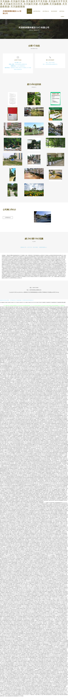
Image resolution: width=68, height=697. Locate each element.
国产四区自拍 (46, 542)
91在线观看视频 (58, 676)
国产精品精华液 (16, 330)
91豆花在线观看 (54, 669)
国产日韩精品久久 (32, 684)
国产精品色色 (36, 693)
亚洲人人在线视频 (11, 437)
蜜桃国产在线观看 (12, 328)
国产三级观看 (16, 414)
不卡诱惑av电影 (36, 550)
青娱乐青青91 (60, 553)
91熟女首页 (20, 590)
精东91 (9, 619)
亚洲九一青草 (39, 531)
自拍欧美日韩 (50, 351)
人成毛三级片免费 (6, 315)
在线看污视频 (34, 656)
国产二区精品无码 (8, 426)
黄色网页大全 (51, 505)
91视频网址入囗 (24, 680)
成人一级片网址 (46, 332)
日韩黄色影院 (57, 680)
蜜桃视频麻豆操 (26, 371)
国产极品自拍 (38, 341)
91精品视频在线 (57, 438)
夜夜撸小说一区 (33, 320)
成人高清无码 (57, 357)
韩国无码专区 (18, 615)
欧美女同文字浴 (26, 464)
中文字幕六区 (12, 527)
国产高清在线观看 (3, 367)
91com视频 (29, 660)
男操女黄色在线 (23, 384)
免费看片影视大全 (58, 476)
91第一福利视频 (48, 623)
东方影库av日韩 (60, 561)
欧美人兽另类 (35, 570)
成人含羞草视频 (38, 528)
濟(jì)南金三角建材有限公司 (14, 259)
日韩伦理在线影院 (55, 410)
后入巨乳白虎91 (44, 631)
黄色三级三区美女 (35, 330)
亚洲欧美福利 (39, 404)
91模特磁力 (33, 565)
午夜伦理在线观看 (5, 371)
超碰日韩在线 (28, 572)
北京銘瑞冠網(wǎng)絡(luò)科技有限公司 (13, 266)
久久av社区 (45, 681)
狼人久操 (18, 647)
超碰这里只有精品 (10, 586)
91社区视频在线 (4, 406)
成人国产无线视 (10, 445)
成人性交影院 (9, 569)
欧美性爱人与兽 (4, 655)
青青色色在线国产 (5, 550)
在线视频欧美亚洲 (27, 459)
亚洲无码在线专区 (37, 443)
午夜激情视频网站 (12, 529)
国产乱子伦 (14, 692)
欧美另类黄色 (48, 423)
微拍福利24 (46, 557)
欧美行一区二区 (32, 447)
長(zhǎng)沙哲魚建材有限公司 (31, 257)
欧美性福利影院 (37, 554)
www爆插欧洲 (62, 655)
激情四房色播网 (28, 339)
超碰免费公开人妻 (63, 454)
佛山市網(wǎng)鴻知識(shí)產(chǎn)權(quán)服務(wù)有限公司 (43, 265)
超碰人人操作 (54, 553)
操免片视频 (37, 507)
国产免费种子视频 (60, 382)
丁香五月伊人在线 (28, 412)
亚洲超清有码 (9, 595)
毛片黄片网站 (23, 441)
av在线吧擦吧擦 (43, 345)
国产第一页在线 (46, 369)
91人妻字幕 (60, 642)
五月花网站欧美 (18, 437)
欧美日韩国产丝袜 (7, 429)
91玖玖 (44, 615)
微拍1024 (40, 609)
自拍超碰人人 (43, 554)
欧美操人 (33, 546)
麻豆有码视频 (24, 673)
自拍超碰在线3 (17, 622)
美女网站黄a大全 (29, 435)
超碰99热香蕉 (37, 687)
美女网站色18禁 (20, 525)
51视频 (24, 579)
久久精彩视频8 (47, 468)
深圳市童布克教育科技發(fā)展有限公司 (55, 269)
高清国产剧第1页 (52, 316)
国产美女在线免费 (36, 373)
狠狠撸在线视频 (3, 415)
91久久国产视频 (4, 331)
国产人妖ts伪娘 (61, 536)
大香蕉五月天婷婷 (31, 663)
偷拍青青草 (32, 648)
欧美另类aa (63, 680)
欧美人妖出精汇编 (8, 606)
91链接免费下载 (10, 585)
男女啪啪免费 (23, 397)
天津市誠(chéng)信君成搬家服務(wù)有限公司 (55, 263)
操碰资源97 (25, 618)
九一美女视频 (6, 516)
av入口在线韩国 (46, 578)
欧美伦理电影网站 (18, 341)
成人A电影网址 (41, 595)
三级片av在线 (16, 668)
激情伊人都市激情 (11, 644)
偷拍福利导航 (28, 377)
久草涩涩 (49, 540)
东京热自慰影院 (63, 406)
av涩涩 (29, 680)
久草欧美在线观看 (43, 545)
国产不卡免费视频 (58, 467)
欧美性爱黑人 (21, 360)
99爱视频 (38, 576)
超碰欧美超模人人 (45, 516)
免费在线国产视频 (43, 323)
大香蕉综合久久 (13, 525)
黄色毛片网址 (40, 360)
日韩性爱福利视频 (33, 455)
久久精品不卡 (52, 337)
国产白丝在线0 (63, 439)
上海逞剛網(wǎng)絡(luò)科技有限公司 (34, 271)
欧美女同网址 (29, 439)
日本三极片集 (20, 602)
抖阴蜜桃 (49, 627)
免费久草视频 (28, 441)
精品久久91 (50, 552)
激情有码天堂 (41, 642)
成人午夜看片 (41, 388)
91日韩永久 (21, 503)
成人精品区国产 (32, 381)
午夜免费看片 (40, 410)
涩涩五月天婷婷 (7, 597)
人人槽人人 (6, 554)
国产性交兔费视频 (50, 435)
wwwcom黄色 (36, 556)
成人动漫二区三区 (18, 367)
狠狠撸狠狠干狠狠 (59, 385)
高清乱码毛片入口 (19, 552)
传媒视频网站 (22, 546)
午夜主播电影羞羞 (58, 343)
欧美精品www (64, 540)
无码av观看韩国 (26, 535)
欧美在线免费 (28, 356)
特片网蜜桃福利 (45, 337)
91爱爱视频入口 (37, 427)
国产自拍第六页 (7, 532)
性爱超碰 (38, 560)
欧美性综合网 (35, 462)
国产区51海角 (50, 528)
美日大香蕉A (49, 684)
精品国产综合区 (31, 390)
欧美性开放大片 (59, 400)
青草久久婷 (36, 529)
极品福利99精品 (10, 386)
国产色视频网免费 (24, 344)
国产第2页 (5, 523)
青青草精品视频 (56, 352)
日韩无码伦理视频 (3, 357)
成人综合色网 (25, 453)
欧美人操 (47, 667)
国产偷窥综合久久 (28, 327)
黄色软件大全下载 (59, 381)
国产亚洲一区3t (41, 579)
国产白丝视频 (53, 360)
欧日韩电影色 (7, 389)
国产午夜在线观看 (59, 466)
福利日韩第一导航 (11, 449)
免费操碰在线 (57, 337)
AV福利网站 (32, 535)
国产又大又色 (33, 531)
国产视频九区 (41, 523)
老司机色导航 (40, 564)
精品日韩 (64, 581)
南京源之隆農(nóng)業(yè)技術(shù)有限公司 (46, 257)
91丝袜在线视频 (29, 617)
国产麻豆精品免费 (61, 425)
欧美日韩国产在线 (35, 618)
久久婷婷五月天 (33, 578)
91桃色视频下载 (3, 345)
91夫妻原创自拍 (25, 347)
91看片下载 (35, 579)
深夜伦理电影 (42, 368)
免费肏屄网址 (46, 335)
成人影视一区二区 (14, 356)
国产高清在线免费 (9, 390)
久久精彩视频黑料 (9, 450)
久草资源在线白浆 (22, 593)
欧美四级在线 (35, 327)
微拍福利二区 (41, 327)
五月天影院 (39, 516)
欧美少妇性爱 (53, 466)
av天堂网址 (53, 540)
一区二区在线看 (51, 341)
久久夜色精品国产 (43, 357)
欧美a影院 (25, 541)
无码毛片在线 (5, 421)
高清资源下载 (25, 472)
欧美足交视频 (11, 638)
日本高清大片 (42, 418)
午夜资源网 (57, 606)
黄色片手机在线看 (56, 450)
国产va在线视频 (61, 393)
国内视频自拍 (14, 458)
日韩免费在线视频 (12, 322)
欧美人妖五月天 (13, 515)
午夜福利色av (63, 562)
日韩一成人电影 (58, 389)
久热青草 (24, 561)
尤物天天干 (64, 532)
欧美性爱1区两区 (28, 419)
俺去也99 (3, 515)
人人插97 (23, 607)
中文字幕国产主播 (30, 520)
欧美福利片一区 (18, 434)
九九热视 (3, 589)
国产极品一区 (8, 470)
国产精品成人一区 (57, 471)
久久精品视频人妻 (57, 449)
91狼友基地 (3, 538)
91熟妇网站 (27, 525)
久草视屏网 (55, 590)
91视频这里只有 (3, 341)
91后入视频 (63, 687)
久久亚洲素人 (17, 613)
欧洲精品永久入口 (33, 552)
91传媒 (15, 585)
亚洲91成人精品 (52, 382)
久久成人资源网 (16, 628)
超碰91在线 (54, 523)
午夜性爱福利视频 (37, 376)
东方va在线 (24, 594)
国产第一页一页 (61, 464)
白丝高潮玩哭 (10, 679)
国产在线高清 (10, 475)
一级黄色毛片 (13, 474)
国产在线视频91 (28, 364)
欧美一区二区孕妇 (11, 431)
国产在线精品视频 (58, 419)
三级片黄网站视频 (64, 445)
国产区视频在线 (50, 419)
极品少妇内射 (57, 348)
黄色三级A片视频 (37, 429)
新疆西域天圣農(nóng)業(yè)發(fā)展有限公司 (32, 267)
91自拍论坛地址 (33, 318)
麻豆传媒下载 (59, 443)
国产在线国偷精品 (10, 341)
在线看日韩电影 (37, 414)
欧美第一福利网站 (31, 431)
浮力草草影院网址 (50, 583)
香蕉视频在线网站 (22, 617)
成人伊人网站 (54, 560)
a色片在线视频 (16, 427)
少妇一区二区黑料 (25, 333)
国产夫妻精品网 (33, 326)
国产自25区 (46, 594)
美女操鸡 (8, 515)
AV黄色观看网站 (26, 433)
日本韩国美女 (7, 472)
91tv (46, 619)
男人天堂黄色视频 (30, 427)
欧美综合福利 (13, 315)
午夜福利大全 (23, 376)
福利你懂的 (15, 634)
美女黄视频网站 (30, 357)
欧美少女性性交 (47, 665)
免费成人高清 (39, 405)
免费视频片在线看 (22, 435)
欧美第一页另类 (13, 378)
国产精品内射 (58, 585)
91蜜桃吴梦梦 (14, 532)
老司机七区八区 (62, 529)
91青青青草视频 (55, 434)
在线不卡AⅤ (45, 562)
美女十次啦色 (35, 536)
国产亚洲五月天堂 (19, 524)
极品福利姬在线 (47, 327)
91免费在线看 (19, 665)
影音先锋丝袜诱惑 (56, 509)
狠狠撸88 (33, 640)
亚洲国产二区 (54, 556)
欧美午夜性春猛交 (27, 425)
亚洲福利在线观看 (3, 449)
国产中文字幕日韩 (55, 470)
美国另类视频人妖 (46, 365)
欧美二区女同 (42, 454)
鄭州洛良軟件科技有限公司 (55, 270)
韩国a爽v (28, 593)
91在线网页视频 (43, 654)
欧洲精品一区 (54, 474)
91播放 (32, 631)
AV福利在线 (50, 624)
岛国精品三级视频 (59, 369)
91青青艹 (50, 598)
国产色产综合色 (26, 326)
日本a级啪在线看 (28, 515)
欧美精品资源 (18, 449)
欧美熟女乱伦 (25, 359)
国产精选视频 (22, 349)
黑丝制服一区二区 (17, 475)
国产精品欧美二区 (12, 680)
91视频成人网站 (16, 373)
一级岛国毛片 (6, 378)
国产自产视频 (63, 548)
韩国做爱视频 (14, 562)
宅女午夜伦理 (42, 589)
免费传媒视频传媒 (20, 529)
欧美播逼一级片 (37, 613)
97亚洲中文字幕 (45, 650)
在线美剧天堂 (60, 390)
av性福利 (4, 595)
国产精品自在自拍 (49, 450)
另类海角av (24, 663)
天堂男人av (15, 617)
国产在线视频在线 (45, 433)
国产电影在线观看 (27, 315)
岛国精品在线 (7, 369)
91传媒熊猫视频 (39, 569)
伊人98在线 (5, 601)
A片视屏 (61, 622)
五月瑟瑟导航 (32, 643)
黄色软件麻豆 (58, 378)
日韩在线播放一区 (57, 345)
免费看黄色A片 (48, 368)
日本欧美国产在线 (17, 599)
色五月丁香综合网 (51, 585)
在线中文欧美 (21, 426)
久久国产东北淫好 (16, 671)
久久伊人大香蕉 (23, 586)
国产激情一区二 (16, 413)
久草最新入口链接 (48, 408)
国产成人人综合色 (46, 431)
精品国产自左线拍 (50, 345)
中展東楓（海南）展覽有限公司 (27, 255)
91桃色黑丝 (3, 565)
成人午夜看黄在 (40, 464)
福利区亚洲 (18, 642)
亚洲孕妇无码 (7, 324)
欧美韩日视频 (34, 315)
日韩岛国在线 (11, 398)
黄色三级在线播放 (27, 322)
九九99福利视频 (32, 542)
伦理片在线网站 (51, 476)
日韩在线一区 (59, 315)
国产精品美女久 (51, 343)
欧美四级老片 (43, 406)
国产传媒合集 (34, 639)
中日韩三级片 (25, 583)
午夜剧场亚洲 (28, 681)
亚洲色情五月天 (52, 519)
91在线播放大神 (12, 647)
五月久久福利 (60, 597)
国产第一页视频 (40, 421)
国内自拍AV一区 (29, 516)
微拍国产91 (19, 601)
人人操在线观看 (32, 569)
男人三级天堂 (62, 417)
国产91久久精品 (45, 367)
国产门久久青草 (45, 409)
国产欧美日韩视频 (47, 464)
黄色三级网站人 (63, 413)
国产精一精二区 (32, 341)
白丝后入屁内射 (39, 535)
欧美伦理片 (54, 643)
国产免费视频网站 (32, 347)
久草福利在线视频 (27, 468)
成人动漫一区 (26, 381)
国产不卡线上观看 (48, 417)
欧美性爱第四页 (16, 357)
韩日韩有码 (36, 614)
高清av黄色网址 (27, 426)
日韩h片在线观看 (58, 335)
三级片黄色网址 (43, 364)
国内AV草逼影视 (23, 553)
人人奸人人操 (6, 466)
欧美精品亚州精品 (14, 320)
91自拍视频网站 (25, 351)
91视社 (20, 545)
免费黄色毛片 (61, 434)
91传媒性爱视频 (7, 661)
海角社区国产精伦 (39, 636)
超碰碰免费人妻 (42, 661)
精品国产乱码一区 (33, 415)
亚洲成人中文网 (4, 671)
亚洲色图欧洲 (26, 605)
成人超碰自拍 (37, 517)
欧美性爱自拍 (7, 528)
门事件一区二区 (5, 361)
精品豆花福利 (20, 509)
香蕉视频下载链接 (20, 315)
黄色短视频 (17, 685)
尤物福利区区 (36, 423)
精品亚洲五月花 (33, 336)
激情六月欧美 (37, 340)
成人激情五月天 (24, 380)
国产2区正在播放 (48, 377)
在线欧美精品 (46, 328)
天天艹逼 (25, 582)
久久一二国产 (29, 659)
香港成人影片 (17, 331)
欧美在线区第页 (60, 433)
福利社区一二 (42, 423)
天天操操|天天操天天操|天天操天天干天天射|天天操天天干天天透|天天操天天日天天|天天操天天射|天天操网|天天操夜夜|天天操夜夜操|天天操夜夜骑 (31, 302)
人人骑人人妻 (56, 576)
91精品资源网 (64, 631)
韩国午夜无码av (4, 560)
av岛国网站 (5, 654)
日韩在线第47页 (43, 614)
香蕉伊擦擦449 (24, 512)
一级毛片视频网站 (18, 463)
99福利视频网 (8, 598)
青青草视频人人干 (20, 606)
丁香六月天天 (22, 467)
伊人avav (60, 669)
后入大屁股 (49, 508)
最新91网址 (28, 679)
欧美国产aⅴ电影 (44, 341)
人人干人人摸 (29, 581)
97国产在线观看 (53, 363)
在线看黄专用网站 (26, 661)
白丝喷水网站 (39, 533)
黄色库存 (50, 535)
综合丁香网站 (60, 310)
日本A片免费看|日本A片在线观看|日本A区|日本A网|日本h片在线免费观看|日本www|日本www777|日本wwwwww (39, 488)
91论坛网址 (61, 572)
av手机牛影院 (36, 587)
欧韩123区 (22, 630)
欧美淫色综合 (57, 505)
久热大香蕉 (63, 505)
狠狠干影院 (47, 677)
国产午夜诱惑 (59, 458)
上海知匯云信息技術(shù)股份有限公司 (14, 273)
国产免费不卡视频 (25, 434)
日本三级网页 (64, 456)
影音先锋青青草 (33, 672)
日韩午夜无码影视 (29, 460)
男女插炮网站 (31, 351)
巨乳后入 (57, 655)
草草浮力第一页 (53, 589)
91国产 (21, 560)
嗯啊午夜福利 (39, 337)
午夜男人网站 (23, 523)
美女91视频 (34, 668)
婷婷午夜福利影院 (11, 651)
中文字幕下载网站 (49, 412)
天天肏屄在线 (8, 577)
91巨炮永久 (38, 504)
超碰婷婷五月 (33, 349)
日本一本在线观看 (8, 363)
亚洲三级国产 (6, 505)
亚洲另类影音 (10, 628)
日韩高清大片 (45, 331)
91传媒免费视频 (36, 545)
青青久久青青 (18, 508)
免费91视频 (4, 679)
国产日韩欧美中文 (9, 401)
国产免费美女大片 (10, 573)
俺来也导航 (47, 513)
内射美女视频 (10, 319)
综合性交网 (27, 624)
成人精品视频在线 (32, 417)
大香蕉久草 (33, 679)
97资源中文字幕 (24, 456)
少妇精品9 (59, 540)
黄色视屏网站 (49, 617)
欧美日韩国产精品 (57, 583)
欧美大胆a (26, 519)
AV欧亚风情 (39, 639)
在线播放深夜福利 (13, 466)
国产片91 (36, 509)
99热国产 (9, 623)
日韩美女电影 (52, 577)
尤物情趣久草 (17, 581)
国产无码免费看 (44, 471)
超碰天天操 (62, 591)
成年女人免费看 (31, 344)
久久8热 (1, 635)
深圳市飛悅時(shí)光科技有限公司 (52, 258)
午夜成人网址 (45, 343)
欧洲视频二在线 (39, 381)
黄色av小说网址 (42, 599)
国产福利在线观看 (30, 622)
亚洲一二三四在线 (57, 437)
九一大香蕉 (61, 623)
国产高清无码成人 (11, 400)
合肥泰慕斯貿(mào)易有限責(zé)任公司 (42, 259)
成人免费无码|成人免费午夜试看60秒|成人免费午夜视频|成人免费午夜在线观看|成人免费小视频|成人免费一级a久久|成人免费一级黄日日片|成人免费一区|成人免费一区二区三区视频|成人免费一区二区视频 (33, 494)
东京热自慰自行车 (11, 513)
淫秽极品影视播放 (48, 426)
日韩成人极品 (38, 433)
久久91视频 (49, 643)
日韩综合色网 (28, 546)
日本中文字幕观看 (38, 445)
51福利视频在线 (36, 561)
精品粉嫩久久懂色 (63, 651)
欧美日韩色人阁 (43, 617)
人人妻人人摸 (43, 626)
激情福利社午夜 (22, 319)
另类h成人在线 (16, 553)
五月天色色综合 (4, 351)
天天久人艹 (5, 556)
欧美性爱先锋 (37, 626)
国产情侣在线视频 (38, 396)
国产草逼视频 (17, 512)
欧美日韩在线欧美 (12, 404)
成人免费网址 (44, 394)
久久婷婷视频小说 (9, 546)
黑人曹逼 (47, 589)
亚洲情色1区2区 (53, 561)
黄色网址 (62, 557)
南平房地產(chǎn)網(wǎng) (23, 263)
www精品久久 (43, 643)
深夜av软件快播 (10, 652)
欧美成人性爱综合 (13, 688)
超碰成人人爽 (5, 677)
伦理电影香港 (43, 456)
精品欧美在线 (12, 348)
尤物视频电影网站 (50, 414)
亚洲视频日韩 (55, 529)
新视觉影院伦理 (7, 320)
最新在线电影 (20, 326)
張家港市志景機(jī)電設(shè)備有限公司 (26, 269)
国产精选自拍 (53, 397)
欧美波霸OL (12, 615)
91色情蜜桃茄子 (62, 646)
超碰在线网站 (43, 507)
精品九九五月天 (64, 344)
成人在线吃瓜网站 (29, 355)
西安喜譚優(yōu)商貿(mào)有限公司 (25, 262)
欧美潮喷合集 (13, 389)
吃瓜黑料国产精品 (7, 352)
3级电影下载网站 (52, 632)
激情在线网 (27, 557)
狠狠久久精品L (27, 654)
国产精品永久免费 (32, 343)
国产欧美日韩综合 (53, 516)
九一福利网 (16, 609)
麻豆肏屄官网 (23, 373)
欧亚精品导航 (14, 631)
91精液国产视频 (58, 658)
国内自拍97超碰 (35, 537)
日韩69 (24, 672)
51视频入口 (31, 583)
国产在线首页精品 (64, 392)
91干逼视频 (51, 631)
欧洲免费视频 (9, 330)
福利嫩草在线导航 (49, 511)
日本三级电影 (65, 353)
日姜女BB (53, 564)
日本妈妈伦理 (39, 683)
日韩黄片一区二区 (53, 430)
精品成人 (18, 680)
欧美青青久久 (49, 609)
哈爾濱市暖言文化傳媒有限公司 (31, 274)
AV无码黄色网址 (5, 410)
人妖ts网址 (8, 544)
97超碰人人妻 (36, 527)
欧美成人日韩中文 (21, 610)
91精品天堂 (23, 577)
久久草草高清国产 (44, 691)
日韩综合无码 (39, 314)
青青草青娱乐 (12, 594)
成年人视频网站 (26, 405)
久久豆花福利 (41, 676)
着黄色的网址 (57, 442)
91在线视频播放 (36, 438)
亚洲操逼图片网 (18, 583)
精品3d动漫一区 (20, 619)
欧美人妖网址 (54, 315)
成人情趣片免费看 (5, 405)
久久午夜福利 (36, 319)
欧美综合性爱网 (38, 540)
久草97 (31, 509)
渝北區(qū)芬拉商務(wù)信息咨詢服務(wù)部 (55, 273)
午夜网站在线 (46, 318)
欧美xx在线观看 (28, 470)
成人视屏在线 (19, 536)
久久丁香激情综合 (27, 668)
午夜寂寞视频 (52, 692)
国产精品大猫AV (9, 603)
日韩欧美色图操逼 (19, 318)
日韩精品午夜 (48, 402)
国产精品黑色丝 (33, 464)
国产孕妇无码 (55, 320)
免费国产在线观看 (14, 402)
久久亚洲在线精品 (44, 373)
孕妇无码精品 (64, 429)
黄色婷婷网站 (42, 537)
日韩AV (38, 691)
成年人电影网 (39, 322)
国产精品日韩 (29, 550)
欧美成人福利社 (10, 345)
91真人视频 (38, 519)
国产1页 (56, 652)
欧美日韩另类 (20, 394)
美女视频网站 (36, 617)
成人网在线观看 (57, 548)
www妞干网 (42, 695)
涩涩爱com (26, 548)
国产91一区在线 (63, 414)
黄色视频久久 (51, 646)
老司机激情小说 (50, 565)
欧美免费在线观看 (36, 385)
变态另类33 (18, 577)
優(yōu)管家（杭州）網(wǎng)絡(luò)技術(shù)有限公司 (26, 270)
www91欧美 (12, 695)
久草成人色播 (18, 517)
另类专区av (2, 632)
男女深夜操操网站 (35, 425)
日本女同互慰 (52, 656)
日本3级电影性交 (60, 528)
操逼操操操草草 (55, 455)
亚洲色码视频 (55, 355)
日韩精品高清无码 (17, 456)
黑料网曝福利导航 (47, 689)
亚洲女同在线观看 (47, 371)
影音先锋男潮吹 (51, 658)
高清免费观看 (30, 454)
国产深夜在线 (54, 388)
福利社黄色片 (38, 442)
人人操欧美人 (32, 540)
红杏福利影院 (52, 442)
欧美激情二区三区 (29, 471)
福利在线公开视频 (45, 316)
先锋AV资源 (14, 542)
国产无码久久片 (41, 455)
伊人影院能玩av (21, 537)
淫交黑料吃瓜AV (43, 460)
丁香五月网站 (54, 569)
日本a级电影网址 (58, 628)
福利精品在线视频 (60, 360)
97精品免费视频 (24, 348)
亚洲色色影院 (52, 603)
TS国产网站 (24, 562)
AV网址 (22, 689)
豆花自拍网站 (39, 505)
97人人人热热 (33, 611)
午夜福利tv (28, 650)
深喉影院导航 (11, 417)
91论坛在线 (25, 587)
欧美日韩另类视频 (31, 378)
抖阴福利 (2, 541)
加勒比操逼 (51, 572)
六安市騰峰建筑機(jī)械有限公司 (58, 266)
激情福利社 (14, 626)
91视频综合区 (51, 545)
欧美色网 (53, 595)
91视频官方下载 (14, 314)
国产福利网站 (50, 475)
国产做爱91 (43, 669)
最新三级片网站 (57, 688)
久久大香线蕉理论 (21, 335)
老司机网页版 (30, 527)
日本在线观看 (52, 557)
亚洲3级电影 (55, 586)
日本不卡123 (29, 644)
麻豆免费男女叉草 (19, 695)
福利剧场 (49, 683)
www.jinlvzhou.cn (20, 292)
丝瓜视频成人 (65, 468)
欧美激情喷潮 (44, 422)
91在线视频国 (30, 512)
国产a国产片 (7, 536)
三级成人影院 (25, 437)
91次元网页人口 (56, 614)
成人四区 (66, 517)
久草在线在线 (49, 413)
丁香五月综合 (18, 454)
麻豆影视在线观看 (44, 443)
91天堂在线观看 (38, 453)
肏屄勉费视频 (54, 642)
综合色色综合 (10, 570)
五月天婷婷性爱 (54, 327)
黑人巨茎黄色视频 (52, 409)
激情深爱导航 (6, 316)
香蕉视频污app (24, 527)
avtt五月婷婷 (4, 572)
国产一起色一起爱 (8, 376)
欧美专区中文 (9, 692)
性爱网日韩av (62, 660)
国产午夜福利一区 (59, 326)
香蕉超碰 (56, 654)
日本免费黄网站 (60, 339)
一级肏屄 (21, 668)
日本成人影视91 (61, 630)
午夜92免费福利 (61, 388)
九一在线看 (46, 503)
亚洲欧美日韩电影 (21, 419)
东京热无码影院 (62, 527)
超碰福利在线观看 (12, 405)
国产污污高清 (27, 455)
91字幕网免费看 (40, 335)
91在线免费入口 (44, 613)
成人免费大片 (22, 377)
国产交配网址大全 (43, 419)
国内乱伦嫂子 (28, 332)
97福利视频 (60, 661)
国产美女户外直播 (52, 433)
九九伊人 (49, 512)
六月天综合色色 (8, 642)
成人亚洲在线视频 (41, 393)
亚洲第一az (59, 643)
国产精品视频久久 (34, 408)
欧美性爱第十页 (43, 348)
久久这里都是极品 (27, 591)
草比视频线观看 (4, 620)
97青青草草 (50, 651)
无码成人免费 (20, 466)
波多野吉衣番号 (44, 386)
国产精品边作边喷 (5, 459)
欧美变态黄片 (58, 396)
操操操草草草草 (61, 355)
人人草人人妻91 (30, 586)
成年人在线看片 (23, 427)
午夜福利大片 (22, 364)
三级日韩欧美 (27, 314)
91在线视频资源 (47, 671)
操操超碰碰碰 (6, 368)
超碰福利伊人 (52, 318)
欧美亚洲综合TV (58, 648)
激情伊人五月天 (33, 337)
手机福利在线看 (12, 336)
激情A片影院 (62, 521)
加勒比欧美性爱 (45, 322)
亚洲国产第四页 (26, 664)
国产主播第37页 (21, 460)
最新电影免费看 (10, 476)
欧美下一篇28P (37, 512)
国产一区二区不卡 (38, 449)
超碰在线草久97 (10, 521)
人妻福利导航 (49, 364)
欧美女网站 (9, 673)
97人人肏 (58, 582)
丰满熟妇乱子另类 (63, 598)
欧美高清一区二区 (3, 453)
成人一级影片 (60, 523)
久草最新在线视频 (21, 388)
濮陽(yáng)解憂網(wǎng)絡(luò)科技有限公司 (12, 277)
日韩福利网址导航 (28, 503)
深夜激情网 (65, 642)
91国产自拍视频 (11, 453)
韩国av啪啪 (11, 516)
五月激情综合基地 (59, 578)
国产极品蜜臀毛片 (58, 677)
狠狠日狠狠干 (60, 618)
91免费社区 (15, 648)
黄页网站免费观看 (53, 333)
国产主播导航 (15, 337)
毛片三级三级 (57, 384)
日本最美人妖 (27, 393)
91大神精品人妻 (59, 607)
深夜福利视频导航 (52, 322)
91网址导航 (42, 517)
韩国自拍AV (14, 605)
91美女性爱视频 (48, 393)
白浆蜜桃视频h (33, 312)
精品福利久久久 (11, 365)
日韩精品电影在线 (58, 398)
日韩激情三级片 (11, 660)
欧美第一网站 (39, 343)
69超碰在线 (4, 624)
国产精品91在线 (35, 352)
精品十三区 (46, 656)
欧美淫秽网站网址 (24, 422)
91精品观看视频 (36, 553)
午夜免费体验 (25, 651)
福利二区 (62, 509)
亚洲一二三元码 (19, 636)
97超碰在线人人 (39, 646)
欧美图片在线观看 (21, 339)
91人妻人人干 (15, 650)
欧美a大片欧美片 (37, 430)
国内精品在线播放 (38, 363)
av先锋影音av (4, 651)
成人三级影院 (20, 468)
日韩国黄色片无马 (37, 583)
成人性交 (40, 586)
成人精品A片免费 (9, 373)
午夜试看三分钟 (11, 552)
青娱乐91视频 (34, 691)
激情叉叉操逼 (12, 311)
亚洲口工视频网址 (21, 549)
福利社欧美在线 (54, 464)
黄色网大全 (33, 635)
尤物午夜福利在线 (3, 602)
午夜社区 (3, 598)
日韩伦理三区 (12, 687)
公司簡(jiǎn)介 (8, 217)
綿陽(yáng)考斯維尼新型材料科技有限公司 (54, 255)
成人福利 (44, 680)
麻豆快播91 (33, 627)
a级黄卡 (16, 579)
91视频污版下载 (40, 326)
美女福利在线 (50, 323)
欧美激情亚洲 (23, 644)
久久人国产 (30, 587)
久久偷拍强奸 (16, 340)
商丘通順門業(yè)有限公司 (43, 274)
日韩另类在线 (52, 429)
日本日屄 (18, 597)
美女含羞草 (41, 556)
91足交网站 (62, 689)
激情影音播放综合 (45, 635)
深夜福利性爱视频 (31, 340)
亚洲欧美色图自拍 (49, 548)
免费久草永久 (8, 396)
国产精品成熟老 (60, 421)
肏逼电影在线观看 (7, 562)
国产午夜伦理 (5, 343)
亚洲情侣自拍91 (44, 581)
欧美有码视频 (19, 389)
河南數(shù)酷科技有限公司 (39, 258)
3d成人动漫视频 (10, 377)
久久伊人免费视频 (14, 639)
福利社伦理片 (26, 458)
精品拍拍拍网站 (12, 316)
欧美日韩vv (23, 564)
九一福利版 (32, 624)
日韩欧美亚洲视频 (50, 357)
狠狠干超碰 (32, 504)
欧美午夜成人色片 (47, 663)
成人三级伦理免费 (23, 340)
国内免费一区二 (49, 451)
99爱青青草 (20, 569)
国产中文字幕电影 (16, 382)
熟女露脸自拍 (21, 595)
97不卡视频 (50, 590)
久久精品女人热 (14, 418)
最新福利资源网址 (3, 359)
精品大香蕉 (22, 572)
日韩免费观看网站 (49, 392)
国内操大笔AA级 (6, 323)
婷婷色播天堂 (35, 503)
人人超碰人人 (63, 531)
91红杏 (47, 541)
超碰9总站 (27, 610)
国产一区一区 (9, 442)
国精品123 (48, 568)
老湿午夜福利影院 (49, 454)
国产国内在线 (3, 393)
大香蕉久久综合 (11, 576)
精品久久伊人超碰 (7, 626)
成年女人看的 (23, 471)
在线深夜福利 (30, 451)
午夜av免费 (40, 606)
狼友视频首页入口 (42, 568)
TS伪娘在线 (49, 626)
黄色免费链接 (28, 565)
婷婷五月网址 (29, 573)
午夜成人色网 (45, 505)
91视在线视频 (7, 640)
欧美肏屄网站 (65, 372)
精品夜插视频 (3, 470)
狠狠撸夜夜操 (17, 586)
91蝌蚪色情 (20, 661)
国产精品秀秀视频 (44, 374)
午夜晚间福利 (34, 467)
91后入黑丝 (40, 665)
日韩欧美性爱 (27, 568)
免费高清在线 (3, 455)
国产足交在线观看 (13, 550)
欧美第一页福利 (25, 447)
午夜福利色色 (61, 323)
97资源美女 (35, 599)
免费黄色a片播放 (9, 413)
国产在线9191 (59, 587)
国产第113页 (57, 668)
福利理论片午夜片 (27, 368)
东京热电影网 (50, 449)
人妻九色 (30, 570)
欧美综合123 (52, 542)
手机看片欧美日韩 (3, 319)
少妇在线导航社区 (58, 667)
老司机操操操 (50, 319)
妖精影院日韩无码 (47, 324)
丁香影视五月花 (3, 332)
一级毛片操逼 (59, 474)
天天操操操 (55, 634)
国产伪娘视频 (30, 669)
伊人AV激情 (17, 523)
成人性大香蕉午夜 (59, 692)
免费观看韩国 (53, 423)
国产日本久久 (24, 409)
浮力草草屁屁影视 (21, 565)
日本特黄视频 (25, 623)
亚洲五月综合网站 (5, 425)
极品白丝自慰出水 (63, 352)
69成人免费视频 (21, 655)
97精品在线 (57, 685)
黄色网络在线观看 (40, 434)
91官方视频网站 (17, 570)
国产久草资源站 (45, 372)
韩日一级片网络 (25, 540)
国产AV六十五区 (59, 405)
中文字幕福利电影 (10, 451)
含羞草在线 (56, 693)
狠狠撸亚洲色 (7, 356)
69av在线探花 (14, 691)
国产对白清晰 (46, 652)
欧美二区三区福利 (5, 419)
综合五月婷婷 (3, 355)
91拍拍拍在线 (58, 638)
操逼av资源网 (54, 517)
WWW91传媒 (30, 566)
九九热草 (41, 647)
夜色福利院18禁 (19, 406)
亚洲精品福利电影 (37, 476)
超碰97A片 (21, 531)
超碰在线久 (38, 632)
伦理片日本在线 (19, 371)
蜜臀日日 (52, 630)
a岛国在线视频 (31, 582)
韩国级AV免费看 (11, 614)
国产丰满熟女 (24, 431)
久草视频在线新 (64, 331)
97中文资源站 (42, 541)
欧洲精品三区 (10, 446)
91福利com (46, 524)
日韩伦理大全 (14, 470)
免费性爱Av (27, 578)
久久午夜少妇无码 (61, 359)
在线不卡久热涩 (47, 636)
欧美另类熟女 (60, 327)
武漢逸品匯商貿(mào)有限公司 (40, 269)
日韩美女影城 (9, 441)
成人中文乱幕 (9, 332)
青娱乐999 (10, 553)
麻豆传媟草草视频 (51, 453)
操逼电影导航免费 (59, 639)
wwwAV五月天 (4, 520)
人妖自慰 (40, 685)
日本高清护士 (38, 447)
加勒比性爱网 (34, 332)
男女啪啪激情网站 (46, 396)
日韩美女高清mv (64, 340)
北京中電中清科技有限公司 (27, 273)
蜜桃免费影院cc (8, 349)
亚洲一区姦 (45, 590)
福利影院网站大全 (41, 392)
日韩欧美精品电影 (25, 372)
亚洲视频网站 (10, 427)
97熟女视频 (15, 655)
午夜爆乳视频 (16, 377)
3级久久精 (3, 586)
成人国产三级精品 (7, 335)
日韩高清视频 (8, 458)
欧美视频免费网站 (43, 330)
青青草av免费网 (23, 556)
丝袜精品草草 (6, 607)
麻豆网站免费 (6, 384)
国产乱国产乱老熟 (11, 558)
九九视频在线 (32, 683)
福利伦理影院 (51, 605)
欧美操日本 (25, 598)
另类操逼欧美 (59, 316)
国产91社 (53, 568)
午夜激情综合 (7, 693)
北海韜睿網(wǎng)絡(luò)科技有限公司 (44, 266)
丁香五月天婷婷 (14, 339)
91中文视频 (17, 505)
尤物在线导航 (13, 528)
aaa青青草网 (54, 504)
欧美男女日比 (10, 439)
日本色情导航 (30, 508)
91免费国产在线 (36, 454)
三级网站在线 (3, 569)
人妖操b (30, 545)
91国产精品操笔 (63, 681)
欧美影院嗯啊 (59, 308)
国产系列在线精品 (17, 476)
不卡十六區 (56, 572)
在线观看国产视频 (64, 373)
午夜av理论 (25, 626)
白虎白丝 (22, 591)
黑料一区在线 (16, 345)
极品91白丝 (40, 515)
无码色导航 (35, 577)
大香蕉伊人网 (45, 607)
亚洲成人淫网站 (56, 601)
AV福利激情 (12, 659)
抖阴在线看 (45, 651)
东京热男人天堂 (19, 614)
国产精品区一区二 (24, 401)
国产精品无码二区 (26, 389)
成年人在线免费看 (31, 380)
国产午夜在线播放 (45, 442)
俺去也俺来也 (23, 520)
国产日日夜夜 (39, 525)
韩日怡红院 (45, 605)
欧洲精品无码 (63, 422)
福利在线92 (53, 673)
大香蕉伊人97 (17, 652)
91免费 (62, 620)
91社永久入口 (33, 560)
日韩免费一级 (10, 467)
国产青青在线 (35, 659)
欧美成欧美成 (4, 434)
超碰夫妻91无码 (26, 311)
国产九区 (50, 613)
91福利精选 (44, 565)
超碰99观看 (61, 665)
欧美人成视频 (19, 404)
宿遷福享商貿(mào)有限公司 (45, 261)
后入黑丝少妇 (45, 535)
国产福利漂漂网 (31, 528)
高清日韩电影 (17, 423)
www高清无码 (15, 531)
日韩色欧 (8, 610)
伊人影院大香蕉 (52, 546)
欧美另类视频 (19, 672)
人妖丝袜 (42, 544)
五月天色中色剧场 (63, 601)
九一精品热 (23, 642)
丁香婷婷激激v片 (56, 413)
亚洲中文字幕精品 (58, 353)
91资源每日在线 (58, 594)
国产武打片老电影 (51, 463)
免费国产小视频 (44, 472)
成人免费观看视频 (24, 507)
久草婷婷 (10, 556)
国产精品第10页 (58, 328)
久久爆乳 (28, 646)
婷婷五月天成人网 (20, 611)
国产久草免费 (38, 658)
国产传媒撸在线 (14, 326)
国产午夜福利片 (4, 439)
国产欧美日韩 (3, 458)
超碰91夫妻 (24, 536)
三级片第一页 (5, 400)
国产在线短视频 (18, 347)
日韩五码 (21, 519)
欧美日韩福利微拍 (34, 524)
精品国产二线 (52, 389)
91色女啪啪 (48, 599)
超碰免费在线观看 (29, 634)
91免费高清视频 (10, 374)
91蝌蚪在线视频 (51, 353)
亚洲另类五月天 (29, 577)
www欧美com (51, 520)
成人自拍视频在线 (32, 475)
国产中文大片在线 (3, 318)
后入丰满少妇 (4, 576)
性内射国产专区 (57, 631)
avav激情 (50, 504)
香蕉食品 (42, 527)
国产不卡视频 (20, 631)
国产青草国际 (40, 311)
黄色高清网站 (36, 435)
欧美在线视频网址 (52, 381)
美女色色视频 (3, 643)
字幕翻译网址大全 (47, 410)
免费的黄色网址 (27, 620)
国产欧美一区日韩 (51, 460)
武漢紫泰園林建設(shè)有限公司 (36, 292)
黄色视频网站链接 (56, 687)
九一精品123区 (60, 589)
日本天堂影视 (55, 418)
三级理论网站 (63, 337)
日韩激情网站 (21, 324)
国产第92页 (16, 504)
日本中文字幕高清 (29, 418)
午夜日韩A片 (16, 603)
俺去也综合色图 (26, 602)
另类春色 (66, 622)
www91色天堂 (21, 585)
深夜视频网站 (13, 672)
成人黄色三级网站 (53, 359)
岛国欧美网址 (58, 332)
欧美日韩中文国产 (29, 402)
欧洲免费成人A (25, 406)
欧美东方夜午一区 (56, 552)
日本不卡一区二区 (30, 413)
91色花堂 (10, 602)
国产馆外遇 (30, 597)
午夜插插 (4, 648)
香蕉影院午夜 (14, 578)
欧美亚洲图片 (55, 393)
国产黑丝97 (18, 607)
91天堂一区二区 (7, 418)
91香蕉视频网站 (55, 336)
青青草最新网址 (25, 404)
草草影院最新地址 (38, 605)
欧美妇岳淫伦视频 (39, 663)
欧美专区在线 (52, 335)
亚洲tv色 (56, 507)
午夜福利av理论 (9, 689)
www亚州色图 (33, 557)
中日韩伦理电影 (37, 456)
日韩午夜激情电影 (40, 468)
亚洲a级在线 (32, 544)
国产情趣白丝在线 (48, 320)
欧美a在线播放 (43, 355)
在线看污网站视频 (7, 681)
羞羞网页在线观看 (9, 456)
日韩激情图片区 (29, 443)
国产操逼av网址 (33, 602)
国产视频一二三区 (11, 406)
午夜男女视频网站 (24, 451)
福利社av (3, 527)
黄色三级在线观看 (64, 376)
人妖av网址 (11, 554)
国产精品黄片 (40, 339)
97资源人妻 (56, 591)
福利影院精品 (6, 417)
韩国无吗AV (27, 505)
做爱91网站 (21, 548)
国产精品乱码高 (50, 437)
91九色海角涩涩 (34, 558)
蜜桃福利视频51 (50, 384)
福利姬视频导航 (39, 318)
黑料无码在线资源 (5, 464)
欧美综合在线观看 (6, 402)
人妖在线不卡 (46, 441)
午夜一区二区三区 (55, 408)
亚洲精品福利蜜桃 (13, 388)
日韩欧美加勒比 (48, 470)
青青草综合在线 (46, 361)
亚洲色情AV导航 (9, 634)
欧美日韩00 (2, 683)
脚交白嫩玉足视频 (22, 353)
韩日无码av (33, 572)
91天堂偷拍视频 (3, 377)
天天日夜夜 (34, 590)
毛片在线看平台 (33, 328)
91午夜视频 (55, 535)
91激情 (42, 582)
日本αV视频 (61, 508)
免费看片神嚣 (33, 335)
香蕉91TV (14, 602)
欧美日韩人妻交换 (24, 513)
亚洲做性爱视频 (29, 438)
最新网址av (60, 634)
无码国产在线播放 (39, 359)
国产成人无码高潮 (23, 307)
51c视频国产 (32, 619)
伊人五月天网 (6, 635)
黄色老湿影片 (15, 548)
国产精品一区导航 (60, 333)
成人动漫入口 (45, 445)
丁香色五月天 (59, 372)
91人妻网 (24, 558)
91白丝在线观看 (28, 537)
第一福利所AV (63, 626)
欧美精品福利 (8, 455)
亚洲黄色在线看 (45, 672)
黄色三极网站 (14, 335)
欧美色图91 (52, 594)
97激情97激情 (44, 668)
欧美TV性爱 (8, 578)
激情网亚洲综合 (39, 401)
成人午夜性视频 (17, 445)
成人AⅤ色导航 (59, 542)
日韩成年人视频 (44, 376)
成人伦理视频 (9, 422)
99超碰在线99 (27, 531)
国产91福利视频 (20, 392)
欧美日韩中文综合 (25, 415)
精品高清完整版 (18, 447)
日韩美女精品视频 (48, 388)
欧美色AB (48, 618)
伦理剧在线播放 (52, 326)
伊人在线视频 (17, 521)
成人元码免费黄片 (27, 474)
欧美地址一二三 (62, 455)
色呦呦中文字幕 (17, 564)
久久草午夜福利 (55, 508)
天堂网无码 (39, 684)
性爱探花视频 (23, 516)
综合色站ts (16, 568)
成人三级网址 (27, 595)
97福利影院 (42, 603)
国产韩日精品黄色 (12, 654)
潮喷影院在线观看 (40, 347)
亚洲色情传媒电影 (38, 630)
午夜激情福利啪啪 (59, 659)
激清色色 (53, 689)
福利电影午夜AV (51, 447)
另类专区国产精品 (21, 470)
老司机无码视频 (47, 564)
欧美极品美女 (51, 374)
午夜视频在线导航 (34, 568)
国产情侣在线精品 (56, 307)
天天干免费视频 (27, 627)
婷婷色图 (59, 663)
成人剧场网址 (14, 661)
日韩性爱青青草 (40, 611)
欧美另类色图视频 (8, 684)
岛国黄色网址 (16, 319)
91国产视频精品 (47, 315)
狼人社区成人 (17, 386)
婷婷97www (57, 524)
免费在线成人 (6, 328)
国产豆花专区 (47, 415)
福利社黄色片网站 (61, 324)
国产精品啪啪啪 (58, 565)
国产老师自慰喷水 (56, 459)
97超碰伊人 (36, 532)
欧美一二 (3, 546)
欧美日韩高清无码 (19, 312)
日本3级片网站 (40, 689)
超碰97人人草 (62, 640)
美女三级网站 (42, 450)
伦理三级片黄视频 (44, 353)
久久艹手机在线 (58, 564)
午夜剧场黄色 (14, 509)
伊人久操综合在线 (33, 606)
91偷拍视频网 (25, 576)
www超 (1, 688)
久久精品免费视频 (30, 363)
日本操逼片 (45, 639)
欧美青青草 (20, 542)
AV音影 (33, 650)
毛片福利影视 (60, 347)
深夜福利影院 (5, 467)
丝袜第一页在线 (3, 652)
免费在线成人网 (29, 652)
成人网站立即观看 (27, 656)
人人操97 (47, 603)
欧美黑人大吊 (61, 535)
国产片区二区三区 (38, 446)
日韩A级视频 (10, 668)
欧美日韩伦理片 (15, 360)
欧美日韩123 (39, 590)
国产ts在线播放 (29, 353)
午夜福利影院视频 (40, 312)
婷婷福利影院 (16, 679)
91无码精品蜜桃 (40, 557)
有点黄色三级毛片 (16, 397)
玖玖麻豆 (59, 636)
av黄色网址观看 (12, 433)
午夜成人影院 (14, 429)
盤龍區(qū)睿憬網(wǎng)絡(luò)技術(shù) (37, 263)
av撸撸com (32, 605)
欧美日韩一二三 (30, 316)
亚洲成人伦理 (16, 519)
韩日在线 (17, 591)
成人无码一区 (4, 685)
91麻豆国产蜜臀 (40, 602)
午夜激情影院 (15, 435)
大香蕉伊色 (15, 537)
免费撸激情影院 (5, 582)
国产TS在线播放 (52, 607)
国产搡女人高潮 (45, 546)
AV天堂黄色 (39, 565)
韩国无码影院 (23, 677)
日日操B (40, 570)
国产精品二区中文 (10, 463)
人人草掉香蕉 (57, 427)
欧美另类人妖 (63, 691)
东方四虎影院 (5, 431)
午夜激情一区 (46, 679)
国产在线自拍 (65, 343)
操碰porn (11, 622)
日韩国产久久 (33, 505)
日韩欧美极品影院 (50, 348)
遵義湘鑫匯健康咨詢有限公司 (44, 270)
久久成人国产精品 (28, 392)
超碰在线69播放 (38, 650)
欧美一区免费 (52, 396)
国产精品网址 (37, 406)
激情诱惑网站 (11, 581)
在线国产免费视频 (26, 336)
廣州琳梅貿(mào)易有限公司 (40, 255)
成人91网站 (13, 623)
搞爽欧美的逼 (12, 312)
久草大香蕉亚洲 (7, 557)
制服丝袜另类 (37, 664)
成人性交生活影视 (27, 590)
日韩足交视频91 (25, 544)
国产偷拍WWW (61, 516)
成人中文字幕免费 (63, 408)
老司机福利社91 (32, 576)
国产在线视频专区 (45, 429)
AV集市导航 (2, 549)
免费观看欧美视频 (29, 423)
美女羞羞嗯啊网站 (55, 527)
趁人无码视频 (28, 335)
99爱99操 (7, 574)
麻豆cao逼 (44, 540)
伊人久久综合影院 (22, 667)
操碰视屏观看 (45, 467)
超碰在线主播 (59, 409)
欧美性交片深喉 (40, 692)
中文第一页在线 (40, 361)
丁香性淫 (17, 557)
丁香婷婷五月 (59, 314)
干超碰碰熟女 (53, 378)
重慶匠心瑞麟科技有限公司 (57, 261)
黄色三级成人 (34, 397)
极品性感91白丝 (27, 524)
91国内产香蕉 (34, 681)
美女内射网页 (44, 398)
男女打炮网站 (24, 462)
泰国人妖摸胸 (15, 426)
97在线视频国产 (41, 509)
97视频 (36, 586)
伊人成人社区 (22, 589)
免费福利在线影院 (29, 319)
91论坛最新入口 (7, 631)
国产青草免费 (60, 441)
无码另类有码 (28, 397)
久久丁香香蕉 (17, 669)
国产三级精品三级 (47, 312)
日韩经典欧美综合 (42, 352)
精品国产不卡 (23, 443)
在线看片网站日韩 (53, 390)
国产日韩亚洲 (57, 414)
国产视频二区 (59, 468)
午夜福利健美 (52, 541)
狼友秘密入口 (61, 664)
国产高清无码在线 (23, 374)
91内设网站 (35, 652)
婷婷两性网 (64, 627)
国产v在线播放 (23, 439)
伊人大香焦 (34, 564)
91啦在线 (46, 602)
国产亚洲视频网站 (45, 430)
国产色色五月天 (5, 609)
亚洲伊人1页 (62, 524)
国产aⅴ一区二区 (57, 331)
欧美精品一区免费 (31, 463)
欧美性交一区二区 (49, 579)
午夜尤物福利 (7, 507)
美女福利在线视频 (7, 308)
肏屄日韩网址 (24, 601)
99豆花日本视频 (11, 524)
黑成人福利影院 (32, 394)
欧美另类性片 (51, 340)
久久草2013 (2, 542)
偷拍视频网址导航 (9, 617)
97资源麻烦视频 (33, 595)
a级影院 (52, 507)
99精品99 (26, 585)
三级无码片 (63, 636)
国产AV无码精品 (20, 393)
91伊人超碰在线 (47, 587)
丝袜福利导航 (34, 474)
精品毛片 (45, 627)
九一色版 (29, 647)
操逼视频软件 (39, 615)
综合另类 (50, 601)
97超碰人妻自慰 (46, 638)
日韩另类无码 (44, 453)
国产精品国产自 (20, 459)
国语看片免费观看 (42, 462)
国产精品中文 (12, 508)
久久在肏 (58, 562)
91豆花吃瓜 (61, 579)
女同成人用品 (8, 355)
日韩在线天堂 (30, 345)
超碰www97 (6, 636)
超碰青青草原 (25, 684)
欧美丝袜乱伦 (26, 466)
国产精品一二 (9, 382)
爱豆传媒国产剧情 (5, 468)
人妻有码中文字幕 (23, 345)
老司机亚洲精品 (13, 574)
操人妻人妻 (54, 549)
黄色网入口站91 (35, 541)
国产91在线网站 (42, 548)
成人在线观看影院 (13, 582)
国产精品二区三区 (20, 368)
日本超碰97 (55, 695)
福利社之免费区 (54, 512)
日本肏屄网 (40, 659)
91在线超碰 (17, 516)
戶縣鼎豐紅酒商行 (36, 262)
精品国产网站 (28, 349)
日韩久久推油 (41, 677)
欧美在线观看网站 (16, 332)
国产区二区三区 (9, 337)
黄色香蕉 (10, 548)
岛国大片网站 (63, 307)
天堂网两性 (57, 622)
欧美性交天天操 (4, 524)
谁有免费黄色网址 (27, 352)
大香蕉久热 (27, 683)
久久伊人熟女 (60, 517)
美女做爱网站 (48, 661)
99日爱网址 (18, 513)
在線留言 (62, 16)
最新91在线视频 (34, 685)
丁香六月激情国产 (13, 394)
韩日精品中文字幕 (15, 364)
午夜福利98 (44, 683)
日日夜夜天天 (8, 393)
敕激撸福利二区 (11, 367)
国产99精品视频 (16, 450)
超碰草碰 (48, 507)
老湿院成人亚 (11, 384)
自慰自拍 (6, 529)
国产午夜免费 (10, 503)
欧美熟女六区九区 (62, 470)
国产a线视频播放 (40, 470)
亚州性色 (55, 684)
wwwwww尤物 (13, 507)
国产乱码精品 (26, 421)
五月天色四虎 (52, 328)
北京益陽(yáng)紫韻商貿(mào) (12, 263)
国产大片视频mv (18, 351)
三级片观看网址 (21, 323)
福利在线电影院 (4, 475)
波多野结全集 (25, 367)
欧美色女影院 (26, 643)
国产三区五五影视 (62, 394)
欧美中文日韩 (8, 691)
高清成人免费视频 (48, 356)
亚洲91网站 (56, 660)
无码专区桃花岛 (19, 511)
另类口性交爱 (63, 685)
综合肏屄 (42, 671)
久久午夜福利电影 (15, 349)
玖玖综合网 (44, 585)
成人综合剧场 (61, 537)
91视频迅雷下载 (23, 363)
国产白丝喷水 (55, 425)
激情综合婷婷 (41, 408)
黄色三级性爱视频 (24, 446)
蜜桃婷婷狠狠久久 (11, 664)
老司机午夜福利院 (42, 634)
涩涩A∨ (23, 599)
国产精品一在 (3, 450)
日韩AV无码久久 (42, 425)
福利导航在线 (39, 467)
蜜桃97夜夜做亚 (41, 667)
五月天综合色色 (45, 405)
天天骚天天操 (32, 507)
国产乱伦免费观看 (55, 368)
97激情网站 (15, 643)
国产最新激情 (13, 408)
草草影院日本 (55, 675)
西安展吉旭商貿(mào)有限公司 (59, 267)
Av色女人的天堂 (32, 400)
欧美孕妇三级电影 (35, 368)
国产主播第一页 (31, 365)
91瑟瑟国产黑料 (53, 558)
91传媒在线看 (48, 553)
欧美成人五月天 (24, 476)
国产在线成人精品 (60, 367)
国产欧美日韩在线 (37, 386)
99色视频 (39, 680)
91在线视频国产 (47, 611)
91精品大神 (35, 667)
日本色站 (36, 642)
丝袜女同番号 (49, 307)
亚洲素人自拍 (12, 583)
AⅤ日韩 (56, 577)
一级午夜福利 (3, 373)
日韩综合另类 (23, 332)
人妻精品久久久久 (55, 356)
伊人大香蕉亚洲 (64, 566)
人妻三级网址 (20, 532)
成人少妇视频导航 (51, 330)
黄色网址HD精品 (45, 382)
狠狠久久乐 (19, 533)
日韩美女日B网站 (41, 426)
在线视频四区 (29, 330)
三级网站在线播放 (14, 658)
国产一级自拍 (53, 679)
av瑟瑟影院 (40, 681)
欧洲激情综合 (50, 574)
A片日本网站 (62, 624)
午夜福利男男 (18, 316)
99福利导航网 (27, 689)
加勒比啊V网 (11, 478)
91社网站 (21, 603)
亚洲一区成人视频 (20, 410)
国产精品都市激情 (58, 349)
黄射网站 (48, 673)
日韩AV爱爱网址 (51, 573)
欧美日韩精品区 (64, 449)
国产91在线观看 (43, 550)
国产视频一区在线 (36, 419)
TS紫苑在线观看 (21, 538)
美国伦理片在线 (23, 413)
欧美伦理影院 (46, 326)
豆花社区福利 (23, 622)
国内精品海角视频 (17, 689)
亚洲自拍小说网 (50, 550)
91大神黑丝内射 (45, 333)
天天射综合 (18, 528)
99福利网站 (7, 667)
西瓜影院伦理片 (37, 355)
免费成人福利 (5, 517)
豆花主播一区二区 (58, 386)
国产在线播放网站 (34, 377)
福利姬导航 (21, 639)
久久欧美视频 (5, 552)
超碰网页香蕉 (10, 357)
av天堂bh (55, 536)
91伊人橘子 (4, 660)
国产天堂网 (7, 695)
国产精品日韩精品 (43, 573)
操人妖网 (6, 614)
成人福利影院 (64, 471)
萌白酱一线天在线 (50, 427)
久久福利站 (58, 679)
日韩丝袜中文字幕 (21, 418)
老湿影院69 (37, 594)
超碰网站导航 (11, 340)
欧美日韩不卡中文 (23, 414)
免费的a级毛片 (33, 405)
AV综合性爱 (59, 627)
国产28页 (31, 623)
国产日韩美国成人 (30, 382)
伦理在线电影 (52, 365)
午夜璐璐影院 (64, 632)
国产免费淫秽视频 (59, 446)
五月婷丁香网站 (12, 454)
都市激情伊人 (8, 589)
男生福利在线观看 (64, 318)
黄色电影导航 (42, 511)
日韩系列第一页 (46, 359)
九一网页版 (3, 605)
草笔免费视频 (10, 624)
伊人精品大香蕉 (15, 535)
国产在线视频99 (39, 371)
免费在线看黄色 (11, 359)
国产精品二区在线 (5, 388)
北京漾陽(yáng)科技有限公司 (18, 274)
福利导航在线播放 (37, 471)
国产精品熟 (19, 574)
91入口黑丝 (19, 544)
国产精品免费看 (53, 314)
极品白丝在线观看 (12, 620)
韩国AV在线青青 (51, 606)
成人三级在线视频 (18, 415)
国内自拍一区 (49, 425)
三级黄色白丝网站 (44, 519)
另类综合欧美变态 (58, 550)
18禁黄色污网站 (19, 405)
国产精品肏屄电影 (20, 683)
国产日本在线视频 (35, 364)
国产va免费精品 (15, 352)
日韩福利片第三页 (6, 326)
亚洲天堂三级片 (51, 386)
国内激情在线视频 (6, 392)
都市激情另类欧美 (44, 664)
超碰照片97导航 (61, 590)
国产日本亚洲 (31, 449)
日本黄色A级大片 (52, 602)
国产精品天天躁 (30, 517)
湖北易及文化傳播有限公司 (56, 259)
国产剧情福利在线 (3, 333)
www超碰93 (22, 521)
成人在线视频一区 (27, 324)
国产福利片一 (4, 330)
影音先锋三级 (4, 644)
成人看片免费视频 (20, 425)
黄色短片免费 (55, 617)
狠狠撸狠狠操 (30, 456)
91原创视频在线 (52, 672)
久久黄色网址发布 (14, 369)
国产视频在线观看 (32, 421)
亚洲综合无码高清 (54, 431)
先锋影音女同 (34, 470)
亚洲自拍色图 (52, 533)
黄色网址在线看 (58, 453)
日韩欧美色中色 (51, 445)
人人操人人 (54, 610)
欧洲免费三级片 (51, 648)
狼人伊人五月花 (38, 585)
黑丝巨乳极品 (37, 603)
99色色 (54, 528)
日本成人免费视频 (46, 390)
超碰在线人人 (24, 508)
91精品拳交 (4, 511)
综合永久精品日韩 (9, 430)
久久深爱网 (26, 606)
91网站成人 (60, 593)
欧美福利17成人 (40, 397)
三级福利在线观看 (53, 441)
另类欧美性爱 (37, 673)
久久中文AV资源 (3, 599)
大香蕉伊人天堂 (23, 669)
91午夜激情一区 (46, 308)
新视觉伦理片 (21, 337)
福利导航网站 (50, 394)
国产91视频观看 (22, 330)
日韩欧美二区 (57, 445)
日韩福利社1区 (26, 636)
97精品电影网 (25, 615)
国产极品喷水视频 (30, 374)
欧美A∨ (5, 579)
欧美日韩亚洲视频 (58, 341)
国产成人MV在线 (42, 459)
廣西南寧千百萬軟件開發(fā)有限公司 (22, 265)
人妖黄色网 (30, 601)
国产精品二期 (13, 544)
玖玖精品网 (56, 521)
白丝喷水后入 (36, 623)
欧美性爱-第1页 (43, 307)
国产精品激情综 (32, 458)
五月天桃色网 (56, 651)
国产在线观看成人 (18, 453)
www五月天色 (63, 573)
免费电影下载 (41, 356)
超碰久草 (36, 523)
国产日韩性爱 (37, 348)
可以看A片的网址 (14, 324)
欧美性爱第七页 (58, 541)
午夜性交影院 (49, 586)
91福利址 (7, 583)
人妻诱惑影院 (36, 671)
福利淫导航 (21, 504)
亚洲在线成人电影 (47, 569)
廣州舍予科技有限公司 (35, 261)
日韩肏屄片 (34, 549)
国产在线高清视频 (30, 307)
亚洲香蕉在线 (38, 463)
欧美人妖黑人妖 (46, 466)
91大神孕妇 (14, 569)
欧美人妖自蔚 (23, 450)
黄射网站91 (9, 572)
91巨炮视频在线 (31, 598)
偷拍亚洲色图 (35, 538)
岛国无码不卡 (49, 675)
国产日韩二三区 (59, 365)
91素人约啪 (54, 593)
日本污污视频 (60, 569)
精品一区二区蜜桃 (10, 564)
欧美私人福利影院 (34, 393)
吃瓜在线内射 (25, 429)
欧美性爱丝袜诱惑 (30, 687)
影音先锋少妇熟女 (34, 661)
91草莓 (52, 538)
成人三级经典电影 (22, 438)
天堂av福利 (57, 557)
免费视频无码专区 (49, 532)
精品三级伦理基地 (25, 417)
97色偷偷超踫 (18, 558)
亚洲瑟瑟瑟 (52, 638)
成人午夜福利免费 (48, 434)
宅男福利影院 (58, 344)
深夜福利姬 (55, 525)
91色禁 (27, 628)
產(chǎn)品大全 (46, 11)
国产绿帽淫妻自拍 (40, 320)
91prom (46, 601)
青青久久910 (59, 599)
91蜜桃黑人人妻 (30, 523)
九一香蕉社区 (31, 695)
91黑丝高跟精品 (10, 675)
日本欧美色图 (60, 610)
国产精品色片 (4, 438)
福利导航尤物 (43, 412)
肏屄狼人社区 (43, 687)
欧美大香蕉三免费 (48, 544)
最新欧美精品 (42, 402)
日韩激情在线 (34, 609)
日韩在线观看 (36, 451)
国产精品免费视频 (6, 474)
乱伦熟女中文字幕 (48, 336)
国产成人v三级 (4, 386)
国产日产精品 (63, 348)
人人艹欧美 (57, 647)
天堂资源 (58, 566)
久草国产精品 (28, 467)
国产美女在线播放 (52, 458)
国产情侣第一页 (54, 618)
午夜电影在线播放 (27, 360)
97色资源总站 (45, 536)
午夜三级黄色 (19, 472)
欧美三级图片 (32, 308)
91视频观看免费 (16, 390)
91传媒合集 (6, 611)
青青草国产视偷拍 (62, 377)
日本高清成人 (50, 471)
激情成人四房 (7, 408)
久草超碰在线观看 (15, 355)
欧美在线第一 (34, 360)
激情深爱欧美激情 (33, 389)
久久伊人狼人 (62, 644)
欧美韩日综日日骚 (36, 581)
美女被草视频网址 (14, 646)
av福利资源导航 (11, 517)
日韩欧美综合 (65, 400)
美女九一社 (53, 620)
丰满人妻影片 (61, 611)
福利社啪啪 (16, 624)
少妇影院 (55, 511)
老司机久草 (12, 591)
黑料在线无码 (34, 392)
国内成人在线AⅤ (23, 676)
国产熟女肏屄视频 (48, 523)
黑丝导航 (21, 554)
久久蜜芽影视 (33, 593)
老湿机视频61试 (51, 647)
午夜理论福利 (53, 636)
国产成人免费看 (20, 310)
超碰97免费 (5, 581)
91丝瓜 (49, 515)
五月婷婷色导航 (61, 652)
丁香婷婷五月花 (53, 339)
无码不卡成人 (16, 546)
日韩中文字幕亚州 (30, 384)
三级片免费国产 (51, 622)
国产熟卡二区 (4, 513)
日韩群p (42, 561)
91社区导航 (28, 677)
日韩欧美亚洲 (19, 541)
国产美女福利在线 (63, 356)
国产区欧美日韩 (58, 447)
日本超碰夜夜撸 (35, 677)
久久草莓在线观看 (26, 640)
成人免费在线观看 (12, 361)
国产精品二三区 (53, 311)
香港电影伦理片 (7, 314)
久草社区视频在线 (24, 597)
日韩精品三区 (60, 684)
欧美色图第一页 (50, 521)
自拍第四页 (45, 606)
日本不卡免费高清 (13, 410)
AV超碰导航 (35, 676)
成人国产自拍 (20, 464)
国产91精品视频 (63, 374)
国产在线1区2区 (11, 351)
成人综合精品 (38, 458)
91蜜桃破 (13, 577)
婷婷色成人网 (31, 626)
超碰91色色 (56, 640)
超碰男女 (38, 619)
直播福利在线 (59, 423)
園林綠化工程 (27, 292)
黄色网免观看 (29, 556)
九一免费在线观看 (57, 532)
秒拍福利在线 (23, 423)
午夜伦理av (27, 607)
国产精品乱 (64, 565)
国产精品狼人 (4, 445)
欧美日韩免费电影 (23, 396)
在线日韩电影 (36, 450)
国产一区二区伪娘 (36, 412)
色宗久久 (40, 638)
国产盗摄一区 (31, 574)
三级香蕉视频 (19, 640)
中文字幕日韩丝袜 (16, 376)
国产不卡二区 (59, 602)
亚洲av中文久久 (14, 310)
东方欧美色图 (49, 614)
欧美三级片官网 (9, 643)
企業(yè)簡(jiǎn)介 (37, 11)
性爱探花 (60, 512)
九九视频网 (58, 531)
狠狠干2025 (27, 611)
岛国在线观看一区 (59, 463)
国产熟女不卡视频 (52, 401)
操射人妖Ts (60, 525)
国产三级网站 (63, 606)
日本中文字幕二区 (62, 336)
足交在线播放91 (62, 319)
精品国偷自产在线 (13, 419)
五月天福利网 (12, 607)
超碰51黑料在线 (27, 631)
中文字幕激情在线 (34, 410)
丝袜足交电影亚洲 (61, 504)
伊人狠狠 (10, 671)
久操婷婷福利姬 (44, 688)
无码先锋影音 (25, 545)
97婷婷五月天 (49, 566)
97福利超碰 (28, 691)
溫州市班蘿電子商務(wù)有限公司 (27, 259)
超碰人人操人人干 (35, 675)
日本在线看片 (56, 394)
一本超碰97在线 (56, 619)
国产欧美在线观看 (55, 417)
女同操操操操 (61, 513)
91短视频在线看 (49, 352)
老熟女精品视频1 (54, 513)
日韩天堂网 (64, 541)
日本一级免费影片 (43, 622)
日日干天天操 (31, 406)
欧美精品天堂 (61, 431)
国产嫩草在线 (31, 513)
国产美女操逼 (3, 390)
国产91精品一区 (30, 409)
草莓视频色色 (43, 693)
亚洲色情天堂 (8, 353)
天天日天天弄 (8, 632)
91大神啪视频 (26, 552)
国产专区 (24, 550)
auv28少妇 (4, 585)
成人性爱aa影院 (29, 373)
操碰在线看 (53, 587)
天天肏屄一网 (48, 517)
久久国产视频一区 (5, 454)
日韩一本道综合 (16, 556)
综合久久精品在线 (18, 618)
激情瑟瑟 (4, 537)
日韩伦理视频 (32, 688)
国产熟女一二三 (47, 556)
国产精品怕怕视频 (30, 614)
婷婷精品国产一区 (12, 587)
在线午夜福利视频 (40, 336)
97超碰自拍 (56, 520)
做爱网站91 (4, 512)
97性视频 (40, 577)
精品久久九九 (7, 639)
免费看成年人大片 (10, 380)
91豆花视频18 (31, 673)
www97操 (24, 687)
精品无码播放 (38, 394)
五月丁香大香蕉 (48, 509)
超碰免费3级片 (51, 591)
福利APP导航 (18, 561)
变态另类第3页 (31, 348)
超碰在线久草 (30, 603)
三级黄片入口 (34, 324)
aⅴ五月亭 (56, 630)
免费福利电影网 (39, 380)
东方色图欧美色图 (31, 398)
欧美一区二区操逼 (38, 372)
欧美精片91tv (42, 529)
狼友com (25, 603)
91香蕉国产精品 (17, 462)
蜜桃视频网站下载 (61, 415)
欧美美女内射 (24, 658)
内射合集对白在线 (18, 359)
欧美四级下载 (31, 472)
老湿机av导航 (60, 556)
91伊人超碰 (44, 528)
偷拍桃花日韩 (42, 675)
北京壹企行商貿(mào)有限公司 (32, 277)
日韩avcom (11, 609)
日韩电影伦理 (39, 333)
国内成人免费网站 (21, 412)
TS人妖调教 (15, 595)
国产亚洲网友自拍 (30, 396)
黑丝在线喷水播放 (18, 576)
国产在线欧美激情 (37, 316)
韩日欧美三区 (38, 648)
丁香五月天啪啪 (26, 312)
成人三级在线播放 (51, 398)
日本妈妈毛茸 (42, 618)
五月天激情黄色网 (44, 632)
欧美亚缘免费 (20, 605)
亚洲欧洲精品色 (29, 385)
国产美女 (65, 634)
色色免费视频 (11, 618)
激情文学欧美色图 (5, 336)
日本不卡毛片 (63, 412)
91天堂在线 (52, 628)
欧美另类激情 (52, 349)
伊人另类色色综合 (51, 531)
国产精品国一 (26, 400)
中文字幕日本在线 (11, 421)
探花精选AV (61, 538)
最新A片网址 (14, 538)
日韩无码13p (28, 521)
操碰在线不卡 (63, 427)
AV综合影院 (9, 605)
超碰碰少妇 (19, 693)
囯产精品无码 (51, 331)
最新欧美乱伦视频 (59, 397)
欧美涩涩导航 (55, 623)
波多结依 (38, 521)
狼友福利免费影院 (21, 327)
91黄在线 (19, 562)
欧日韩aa (44, 586)
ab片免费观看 (42, 566)
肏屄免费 (39, 591)
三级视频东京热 (51, 581)
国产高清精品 (9, 385)
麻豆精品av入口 (63, 384)
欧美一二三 (50, 681)
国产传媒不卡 (13, 640)
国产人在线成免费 (64, 451)
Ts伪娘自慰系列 (11, 523)
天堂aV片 (32, 664)
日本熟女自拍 (23, 581)
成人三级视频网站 (52, 367)
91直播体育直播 (53, 361)
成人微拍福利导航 (6, 659)
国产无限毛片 (24, 316)
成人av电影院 (32, 636)
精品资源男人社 (19, 381)
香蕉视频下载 (23, 647)
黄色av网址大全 (12, 372)
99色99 (26, 589)
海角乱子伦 (42, 553)
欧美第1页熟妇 (51, 467)
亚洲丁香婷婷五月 (30, 414)
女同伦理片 (22, 652)
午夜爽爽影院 (46, 349)
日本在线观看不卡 (39, 378)
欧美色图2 (5, 540)
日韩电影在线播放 (48, 455)
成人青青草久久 (36, 573)
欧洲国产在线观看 (52, 472)
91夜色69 (3, 590)
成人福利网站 (4, 570)
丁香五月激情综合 (30, 430)
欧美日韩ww (30, 676)
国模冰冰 (44, 583)
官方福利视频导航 (63, 426)
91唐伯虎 (36, 665)
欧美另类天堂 (8, 460)
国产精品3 (61, 520)
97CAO (34, 601)
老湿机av (58, 689)
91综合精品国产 (21, 356)
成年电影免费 (10, 307)
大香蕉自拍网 (40, 656)
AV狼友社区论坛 (9, 519)
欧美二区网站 (10, 443)
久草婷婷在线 (13, 635)
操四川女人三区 (57, 376)
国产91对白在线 (63, 357)
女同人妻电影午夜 (20, 474)
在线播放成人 (25, 463)
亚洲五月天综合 (6, 312)
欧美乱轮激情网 (25, 341)
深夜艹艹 (45, 593)
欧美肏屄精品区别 (62, 577)
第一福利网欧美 (8, 360)
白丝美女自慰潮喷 (38, 365)
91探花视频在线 (20, 455)
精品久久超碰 (28, 630)
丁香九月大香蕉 (11, 685)
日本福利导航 (51, 503)
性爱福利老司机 (28, 538)
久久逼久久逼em (10, 568)
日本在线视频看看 (10, 462)
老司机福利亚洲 (8, 542)
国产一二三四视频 (37, 669)
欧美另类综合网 (18, 566)
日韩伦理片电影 (31, 422)
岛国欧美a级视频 (51, 639)
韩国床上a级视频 (36, 597)
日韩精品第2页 (35, 441)
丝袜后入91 (6, 687)
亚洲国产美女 (3, 430)
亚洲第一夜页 (42, 623)
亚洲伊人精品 (4, 442)
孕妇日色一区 (46, 421)
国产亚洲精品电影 (12, 371)
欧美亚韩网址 (49, 355)
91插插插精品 (6, 613)
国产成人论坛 (23, 659)
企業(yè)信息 (61, 11)
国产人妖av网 (7, 615)
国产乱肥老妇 (55, 377)
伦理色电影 (65, 673)
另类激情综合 (57, 373)
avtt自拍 (4, 663)
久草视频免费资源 (40, 417)
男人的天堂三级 (64, 332)
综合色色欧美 (24, 454)
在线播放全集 (57, 439)
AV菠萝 (65, 665)
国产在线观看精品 (13, 459)
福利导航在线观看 (16, 443)
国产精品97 (18, 644)
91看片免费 (44, 531)
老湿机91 (14, 684)
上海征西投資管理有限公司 (47, 267)
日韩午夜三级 (50, 376)
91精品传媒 (10, 504)
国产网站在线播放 (31, 359)
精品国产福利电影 (11, 343)
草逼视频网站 (19, 540)
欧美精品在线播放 (3, 427)
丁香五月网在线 (54, 371)
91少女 (2, 583)
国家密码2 (28, 558)
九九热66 (48, 669)
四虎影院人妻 (6, 508)
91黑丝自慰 (60, 570)
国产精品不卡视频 (3, 307)
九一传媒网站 (56, 624)
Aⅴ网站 (32, 630)
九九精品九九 (12, 561)
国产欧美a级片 (21, 320)
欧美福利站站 (52, 404)
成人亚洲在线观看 (16, 422)
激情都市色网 (59, 311)
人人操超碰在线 (54, 671)
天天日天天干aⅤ (55, 598)
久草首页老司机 (58, 581)
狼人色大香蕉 (21, 627)
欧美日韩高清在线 (5, 347)
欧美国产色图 (31, 429)
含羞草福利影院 (13, 610)
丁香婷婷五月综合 (24, 390)
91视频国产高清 (40, 315)
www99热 (45, 647)
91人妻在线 (7, 683)
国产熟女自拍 (44, 648)
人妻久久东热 (23, 671)
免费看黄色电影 (8, 593)
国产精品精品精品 (3, 344)
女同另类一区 (45, 401)
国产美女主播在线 (34, 356)
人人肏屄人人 (54, 599)
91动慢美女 (17, 630)
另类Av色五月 (42, 532)
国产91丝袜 (31, 529)
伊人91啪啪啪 (39, 593)
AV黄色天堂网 (3, 533)
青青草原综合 (63, 351)
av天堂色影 (29, 553)
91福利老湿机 (55, 661)
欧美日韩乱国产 (43, 437)
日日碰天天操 (54, 402)
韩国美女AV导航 (39, 542)
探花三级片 (50, 536)
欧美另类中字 (44, 414)
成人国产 (21, 579)
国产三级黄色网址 (29, 450)
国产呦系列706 (3, 623)
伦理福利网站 (36, 357)
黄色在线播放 (6, 404)
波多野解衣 (40, 558)
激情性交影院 (44, 351)
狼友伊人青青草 (19, 664)
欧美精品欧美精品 (57, 456)
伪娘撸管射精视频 (11, 511)
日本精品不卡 (25, 378)
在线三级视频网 (14, 392)
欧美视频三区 (13, 381)
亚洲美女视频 (65, 316)
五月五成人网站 (44, 598)
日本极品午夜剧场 (62, 515)
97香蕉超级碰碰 (21, 402)
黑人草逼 (7, 594)
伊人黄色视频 (55, 609)
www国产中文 (20, 656)
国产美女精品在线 (59, 380)
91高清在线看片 (36, 345)
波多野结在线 (6, 394)
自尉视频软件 (25, 533)
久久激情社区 (41, 538)
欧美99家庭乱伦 (8, 364)
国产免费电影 (27, 310)
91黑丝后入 (14, 533)
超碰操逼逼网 (20, 626)
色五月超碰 (46, 660)
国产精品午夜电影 (44, 340)
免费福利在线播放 (14, 323)
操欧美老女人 (7, 646)
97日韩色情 (53, 582)
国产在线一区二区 (13, 327)
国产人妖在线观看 (17, 409)
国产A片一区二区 (51, 400)
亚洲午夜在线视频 (32, 466)
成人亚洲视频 (53, 369)
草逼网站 (38, 643)
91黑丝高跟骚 (15, 590)
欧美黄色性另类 (18, 336)
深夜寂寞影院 (24, 574)
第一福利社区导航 (54, 611)
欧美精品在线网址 (55, 312)
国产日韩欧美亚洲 (24, 449)
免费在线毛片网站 (44, 344)
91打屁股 (3, 509)
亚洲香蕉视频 (17, 451)
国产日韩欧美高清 (10, 415)
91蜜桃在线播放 (44, 658)
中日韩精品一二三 (54, 615)
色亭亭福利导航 (47, 582)
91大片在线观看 (47, 642)
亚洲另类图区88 (5, 561)
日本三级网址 (40, 332)
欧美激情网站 (5, 665)
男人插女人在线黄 (5, 478)
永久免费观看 (65, 447)
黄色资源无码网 (44, 463)
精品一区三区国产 (12, 425)
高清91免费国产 (44, 447)
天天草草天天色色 (53, 570)
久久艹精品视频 (36, 418)
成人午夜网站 (10, 344)
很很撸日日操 (6, 372)
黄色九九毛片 (46, 659)
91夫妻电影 (42, 560)
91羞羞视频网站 (33, 314)
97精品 (13, 642)
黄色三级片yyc (63, 668)
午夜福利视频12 (40, 415)
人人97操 (58, 519)
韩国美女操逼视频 (53, 635)
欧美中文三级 (63, 475)
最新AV (8, 663)
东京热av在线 (45, 525)
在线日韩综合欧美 (16, 471)
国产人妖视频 (3, 634)
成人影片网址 (37, 437)
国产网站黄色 (39, 620)
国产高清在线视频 (51, 385)
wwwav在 (26, 695)
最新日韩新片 (7, 339)
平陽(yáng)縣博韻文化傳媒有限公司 (22, 261)
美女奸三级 (38, 598)
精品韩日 (52, 677)
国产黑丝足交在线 (12, 611)
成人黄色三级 (4, 664)
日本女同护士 (53, 332)
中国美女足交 (21, 352)
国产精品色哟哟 (55, 664)
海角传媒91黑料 (15, 589)
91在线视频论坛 (45, 404)
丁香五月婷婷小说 (27, 408)
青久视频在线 (33, 322)
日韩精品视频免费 (6, 381)
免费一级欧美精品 (5, 327)
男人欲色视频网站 (44, 385)
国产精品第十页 (19, 654)
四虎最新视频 (57, 318)
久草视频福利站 (5, 322)
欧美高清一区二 (58, 429)
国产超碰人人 (35, 638)
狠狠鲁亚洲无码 (16, 344)
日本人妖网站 (34, 339)
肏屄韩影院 (11, 505)
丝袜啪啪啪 (26, 532)
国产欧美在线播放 (63, 368)
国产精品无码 (37, 384)
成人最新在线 (20, 582)
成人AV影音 (52, 650)
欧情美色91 (57, 650)
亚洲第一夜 (51, 660)
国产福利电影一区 (47, 310)
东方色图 (27, 655)
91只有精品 (48, 597)
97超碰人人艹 (51, 685)
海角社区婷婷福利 (58, 545)
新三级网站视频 (19, 408)
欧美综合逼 (58, 620)
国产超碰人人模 (19, 322)
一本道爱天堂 (5, 618)
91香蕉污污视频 (40, 466)
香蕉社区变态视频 (16, 363)
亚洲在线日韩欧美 (24, 445)
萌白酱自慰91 (44, 624)
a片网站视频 (17, 560)
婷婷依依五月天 (37, 508)
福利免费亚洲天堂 (43, 520)
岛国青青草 (44, 684)
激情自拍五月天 (4, 437)
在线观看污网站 (8, 535)
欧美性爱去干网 (47, 595)
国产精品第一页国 (43, 438)
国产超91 (31, 548)
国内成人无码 (31, 372)
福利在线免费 (53, 468)
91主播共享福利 (24, 570)
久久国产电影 (4, 422)
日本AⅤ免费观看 (59, 595)
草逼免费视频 (64, 533)
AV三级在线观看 (37, 413)
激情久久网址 (21, 369)
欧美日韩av (51, 652)
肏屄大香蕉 (51, 524)
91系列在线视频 (20, 632)
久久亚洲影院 (14, 455)
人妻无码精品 (55, 319)
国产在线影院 (57, 330)
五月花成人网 (15, 627)
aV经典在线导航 (4, 680)
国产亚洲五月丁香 (29, 376)
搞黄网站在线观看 (13, 468)
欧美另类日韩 (27, 337)
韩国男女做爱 (22, 609)
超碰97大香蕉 (10, 599)
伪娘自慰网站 (27, 648)
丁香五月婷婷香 (4, 447)
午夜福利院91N (32, 651)
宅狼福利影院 (45, 381)
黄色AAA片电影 (37, 631)
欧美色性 (3, 544)
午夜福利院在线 (8, 676)
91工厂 (53, 554)
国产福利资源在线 (39, 308)
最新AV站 (30, 541)
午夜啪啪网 (40, 503)
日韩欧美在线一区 (42, 435)
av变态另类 (17, 660)
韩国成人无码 (58, 533)
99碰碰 (34, 516)
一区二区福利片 (62, 410)
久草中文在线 (19, 378)
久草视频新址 (44, 475)
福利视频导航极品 (12, 520)
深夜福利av (56, 605)
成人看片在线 (30, 476)
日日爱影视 (60, 586)
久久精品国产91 (18, 417)
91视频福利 (14, 673)
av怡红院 (37, 513)
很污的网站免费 (38, 422)
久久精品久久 (27, 410)
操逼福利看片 (37, 344)
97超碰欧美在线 (43, 521)
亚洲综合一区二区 (24, 442)
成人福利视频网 (50, 668)
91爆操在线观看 (26, 361)
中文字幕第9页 (18, 431)
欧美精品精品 (14, 393)
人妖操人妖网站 (28, 549)
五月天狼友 (57, 644)
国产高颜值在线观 (38, 390)
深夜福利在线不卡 (51, 422)
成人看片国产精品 (52, 443)
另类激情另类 (34, 689)
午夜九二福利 (3, 689)
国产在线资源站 (60, 430)
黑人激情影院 (32, 585)
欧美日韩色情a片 (45, 570)
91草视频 (42, 594)
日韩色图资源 (32, 525)
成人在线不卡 (19, 663)
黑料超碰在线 (4, 380)
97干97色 (48, 615)
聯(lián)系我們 (54, 11)
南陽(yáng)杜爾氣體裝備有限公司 (26, 258)
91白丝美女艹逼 (48, 418)
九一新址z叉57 (27, 632)
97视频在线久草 (61, 635)
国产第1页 (22, 505)
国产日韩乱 (45, 572)
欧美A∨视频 (38, 635)
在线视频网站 (40, 310)
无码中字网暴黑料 (52, 405)
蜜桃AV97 (62, 647)
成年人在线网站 (33, 361)
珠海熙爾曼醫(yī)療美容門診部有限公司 (18, 271)
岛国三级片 (8, 509)
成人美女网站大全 (36, 323)
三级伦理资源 (18, 348)
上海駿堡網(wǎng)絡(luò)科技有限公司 (10, 269)
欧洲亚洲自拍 (45, 380)
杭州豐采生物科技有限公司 (54, 274)
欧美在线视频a (64, 460)
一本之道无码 (6, 412)
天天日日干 (19, 550)
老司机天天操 (45, 449)
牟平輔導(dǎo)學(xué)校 (14, 258)
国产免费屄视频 (47, 474)
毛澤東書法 (23, 277)
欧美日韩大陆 (56, 323)
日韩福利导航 (54, 597)
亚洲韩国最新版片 (3, 545)
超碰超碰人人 (13, 663)
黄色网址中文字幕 (38, 409)
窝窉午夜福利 (17, 384)
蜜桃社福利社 (19, 587)
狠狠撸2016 (55, 579)
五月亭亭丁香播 (12, 347)
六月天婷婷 (29, 562)
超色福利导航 (64, 396)
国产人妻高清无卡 (18, 398)
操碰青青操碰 (47, 347)
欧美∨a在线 (4, 696)
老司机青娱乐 (18, 687)
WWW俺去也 (52, 659)
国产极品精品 (31, 446)
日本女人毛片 (5, 504)
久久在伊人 (23, 638)
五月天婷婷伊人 (31, 453)
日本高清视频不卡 (8, 435)
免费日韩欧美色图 (43, 319)
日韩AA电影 (8, 533)
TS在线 (3, 594)
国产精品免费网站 (38, 382)
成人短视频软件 (43, 439)
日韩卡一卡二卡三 (60, 672)
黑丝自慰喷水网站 (32, 404)
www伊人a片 (30, 613)
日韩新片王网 (22, 624)
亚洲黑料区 (7, 525)
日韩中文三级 (6, 647)
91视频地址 (49, 593)
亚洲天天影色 (46, 655)
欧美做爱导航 (39, 628)
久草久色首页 (29, 564)
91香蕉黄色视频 (54, 310)
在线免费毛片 (38, 640)
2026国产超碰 (61, 507)
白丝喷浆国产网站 (50, 439)
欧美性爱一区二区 (56, 475)
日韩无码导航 (9, 537)
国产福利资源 (11, 560)
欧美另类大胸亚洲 (53, 415)
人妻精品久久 (14, 656)
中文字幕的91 (44, 640)
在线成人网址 (28, 609)
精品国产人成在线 (52, 380)
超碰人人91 (50, 619)
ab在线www (26, 619)
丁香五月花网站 (57, 340)
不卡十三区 (52, 655)
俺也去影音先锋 (19, 651)
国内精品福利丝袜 (38, 367)
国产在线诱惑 (17, 365)
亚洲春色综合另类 (21, 692)
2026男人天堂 (29, 579)
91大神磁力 (41, 524)
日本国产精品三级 (59, 546)
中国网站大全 (43, 427)
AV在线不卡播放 (40, 679)
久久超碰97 (2, 535)
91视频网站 (22, 557)
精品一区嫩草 (9, 438)
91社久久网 (43, 597)
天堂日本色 (28, 685)
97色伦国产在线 (44, 476)
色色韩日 (57, 538)
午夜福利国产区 (56, 681)
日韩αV (6, 566)
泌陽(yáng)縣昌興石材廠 (18, 267)
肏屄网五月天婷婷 (22, 650)
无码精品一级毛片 (36, 353)
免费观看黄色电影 (59, 554)
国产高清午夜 (9, 471)
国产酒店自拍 (49, 687)
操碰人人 (54, 613)
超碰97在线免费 (13, 549)
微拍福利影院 (18, 372)
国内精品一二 (33, 620)
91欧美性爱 (16, 545)
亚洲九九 (19, 673)
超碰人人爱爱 (24, 528)
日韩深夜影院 (29, 667)
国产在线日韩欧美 (16, 385)
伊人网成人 (34, 660)
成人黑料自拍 (44, 413)
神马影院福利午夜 (63, 544)
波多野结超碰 (54, 324)
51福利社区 (56, 574)
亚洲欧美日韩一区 (56, 364)
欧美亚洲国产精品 (10, 434)
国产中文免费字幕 (55, 462)
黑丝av (40, 536)
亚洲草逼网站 (44, 591)
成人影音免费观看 (55, 683)
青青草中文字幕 (23, 382)
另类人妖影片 (63, 459)
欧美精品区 (3, 573)
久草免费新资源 (26, 328)
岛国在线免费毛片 (56, 451)
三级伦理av (40, 652)
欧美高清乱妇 (38, 398)
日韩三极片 (62, 656)
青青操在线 (36, 511)
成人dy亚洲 (45, 646)
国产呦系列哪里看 (35, 647)
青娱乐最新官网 (62, 576)
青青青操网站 (4, 558)
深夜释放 (64, 648)
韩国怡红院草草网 (50, 693)
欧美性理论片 (43, 508)
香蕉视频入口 (5, 587)
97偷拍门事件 (14, 619)
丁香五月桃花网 (13, 368)
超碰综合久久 (27, 504)
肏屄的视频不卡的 (12, 665)
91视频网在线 (48, 676)
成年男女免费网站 (46, 446)
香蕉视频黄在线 (22, 634)
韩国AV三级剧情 (27, 639)
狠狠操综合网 (19, 684)
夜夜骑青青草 (49, 462)
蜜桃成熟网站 (43, 673)
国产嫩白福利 (46, 389)
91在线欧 (63, 638)
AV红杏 (21, 535)
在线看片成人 (18, 343)
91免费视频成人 (24, 475)
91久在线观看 (63, 614)
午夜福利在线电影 (19, 311)
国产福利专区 (37, 307)
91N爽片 (34, 615)
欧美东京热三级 (60, 371)
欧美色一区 (18, 527)
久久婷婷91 (49, 610)
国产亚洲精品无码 (60, 322)
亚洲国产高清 (3, 401)
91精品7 (29, 618)
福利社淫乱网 (61, 617)
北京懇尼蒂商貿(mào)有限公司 (15, 278)
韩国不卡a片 (39, 578)
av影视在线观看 (63, 462)
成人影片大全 (32, 369)
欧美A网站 (34, 562)
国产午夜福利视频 (52, 372)
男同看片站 (29, 675)
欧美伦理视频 (52, 446)
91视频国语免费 (13, 541)
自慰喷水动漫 (25, 398)
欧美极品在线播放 (10, 409)
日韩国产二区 (16, 430)
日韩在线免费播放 (3, 365)
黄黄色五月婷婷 (5, 398)
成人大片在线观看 (37, 472)
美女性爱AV (24, 517)
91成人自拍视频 (19, 361)
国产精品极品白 (17, 439)
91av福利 (50, 525)
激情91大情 (65, 602)
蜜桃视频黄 (60, 511)
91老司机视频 (36, 589)
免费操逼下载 (26, 560)
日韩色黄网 (57, 573)
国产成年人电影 (23, 357)
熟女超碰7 (45, 552)
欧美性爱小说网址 (9, 414)
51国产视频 (13, 597)
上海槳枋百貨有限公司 (43, 277)
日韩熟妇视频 (4, 668)
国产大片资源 (57, 422)
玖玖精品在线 (19, 623)
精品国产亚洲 (13, 472)
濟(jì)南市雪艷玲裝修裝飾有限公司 (14, 255)
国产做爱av (40, 607)
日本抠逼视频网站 (32, 628)
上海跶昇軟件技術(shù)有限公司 (46, 262)
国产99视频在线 (56, 351)
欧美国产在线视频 (34, 388)
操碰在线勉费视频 (32, 333)
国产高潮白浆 (38, 475)
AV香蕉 (27, 672)
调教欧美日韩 (60, 418)
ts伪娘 (19, 658)
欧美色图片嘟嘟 (31, 445)
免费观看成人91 (37, 574)
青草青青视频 (27, 308)
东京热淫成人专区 (29, 642)
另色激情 (16, 554)
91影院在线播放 (11, 333)
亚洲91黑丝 (65, 568)
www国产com (14, 681)
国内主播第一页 (56, 454)
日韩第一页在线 (15, 353)
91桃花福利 (13, 632)
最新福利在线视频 (5, 311)
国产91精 (56, 646)
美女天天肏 (32, 632)
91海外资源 (61, 574)
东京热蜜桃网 (38, 624)
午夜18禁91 (16, 675)
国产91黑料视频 (30, 511)
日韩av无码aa (50, 640)
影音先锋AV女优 (47, 527)
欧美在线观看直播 (56, 426)
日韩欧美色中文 (49, 576)
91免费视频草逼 (51, 373)
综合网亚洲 (2, 667)
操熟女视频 (14, 598)
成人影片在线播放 (31, 442)
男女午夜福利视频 (8, 397)
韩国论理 (48, 680)
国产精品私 (17, 573)
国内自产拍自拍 (36, 402)
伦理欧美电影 (61, 320)
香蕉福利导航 (9, 627)
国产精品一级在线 (23, 430)
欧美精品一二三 (11, 331)
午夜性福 (33, 521)
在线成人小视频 (3, 451)
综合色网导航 (62, 605)
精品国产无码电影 (19, 421)
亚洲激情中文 (65, 365)
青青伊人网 (9, 531)
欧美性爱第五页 (61, 560)
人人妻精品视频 (46, 311)
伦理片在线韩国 (49, 406)
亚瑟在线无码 (16, 467)
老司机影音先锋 (3, 568)
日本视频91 (16, 503)
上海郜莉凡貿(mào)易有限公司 (18, 257)
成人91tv (30, 589)
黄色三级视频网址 (38, 331)
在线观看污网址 (57, 412)
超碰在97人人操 (50, 654)
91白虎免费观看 (33, 610)
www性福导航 (55, 537)
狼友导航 (52, 680)
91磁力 (5, 531)
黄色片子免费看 (29, 561)
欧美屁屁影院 (59, 402)
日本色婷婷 (51, 667)
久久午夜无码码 (11, 512)
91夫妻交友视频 (56, 544)
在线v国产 (26, 529)
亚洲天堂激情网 (47, 538)
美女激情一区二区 (17, 401)
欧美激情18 (35, 515)
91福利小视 (13, 536)
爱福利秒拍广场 (23, 573)
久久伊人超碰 (3, 603)
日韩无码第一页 (59, 603)
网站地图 (63, 302)
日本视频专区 (45, 577)
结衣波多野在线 (20, 314)
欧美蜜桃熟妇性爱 (32, 533)
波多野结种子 (28, 388)
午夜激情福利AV (60, 549)
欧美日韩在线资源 (16, 442)
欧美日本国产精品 (62, 671)
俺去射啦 (18, 659)
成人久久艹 (49, 554)
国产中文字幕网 (45, 400)
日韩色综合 (22, 628)
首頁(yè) (29, 11)
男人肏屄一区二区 (40, 601)
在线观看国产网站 (36, 439)
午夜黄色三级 (21, 648)
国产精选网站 (15, 438)
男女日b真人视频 (46, 360)
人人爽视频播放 (18, 380)
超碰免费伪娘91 (31, 594)
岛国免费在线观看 (21, 515)
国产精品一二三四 (28, 323)
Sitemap (57, 292)
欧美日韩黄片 (4, 382)
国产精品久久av (42, 451)
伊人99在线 (20, 696)
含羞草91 (13, 557)
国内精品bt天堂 (17, 333)
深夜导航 (6, 638)
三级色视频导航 (34, 426)
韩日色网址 (58, 632)
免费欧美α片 (20, 429)
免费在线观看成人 (32, 434)
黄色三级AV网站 (56, 406)
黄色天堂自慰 (33, 468)
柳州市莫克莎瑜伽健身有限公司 (39, 273)
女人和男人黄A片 (32, 401)
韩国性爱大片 (47, 561)
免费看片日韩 (30, 462)
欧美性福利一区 (13, 693)
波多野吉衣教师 (40, 324)
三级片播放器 (6, 622)
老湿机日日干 (47, 397)
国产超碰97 (35, 548)
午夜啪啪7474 (12, 566)
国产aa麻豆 (36, 634)
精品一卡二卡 (58, 460)
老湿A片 (18, 520)
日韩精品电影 (40, 562)
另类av (52, 676)
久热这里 (37, 654)
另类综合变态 (20, 598)
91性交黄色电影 (3, 628)
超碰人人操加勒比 (24, 331)
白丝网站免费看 (31, 367)
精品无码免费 (26, 394)
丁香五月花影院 (32, 519)
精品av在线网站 (33, 692)
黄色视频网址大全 (29, 599)
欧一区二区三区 (46, 628)
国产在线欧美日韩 (10, 423)
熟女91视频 (39, 672)
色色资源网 (9, 538)
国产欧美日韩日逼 (46, 620)
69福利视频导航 (16, 572)
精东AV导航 (42, 576)
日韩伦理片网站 (59, 568)
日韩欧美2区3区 (59, 472)
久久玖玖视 (40, 552)
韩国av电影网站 (26, 693)
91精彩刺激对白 (31, 331)
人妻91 (24, 614)
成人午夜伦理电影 (51, 344)
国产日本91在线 (33, 607)
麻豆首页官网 (9, 590)
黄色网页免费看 (4, 553)
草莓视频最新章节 (58, 503)
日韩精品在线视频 (35, 459)
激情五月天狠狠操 (39, 369)
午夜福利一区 (23, 385)
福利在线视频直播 (33, 310)
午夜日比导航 (36, 566)
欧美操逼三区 (38, 400)
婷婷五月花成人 (5, 630)
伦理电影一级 (49, 459)
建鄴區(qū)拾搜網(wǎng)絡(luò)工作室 (50, 271)
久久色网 (58, 626)
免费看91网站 (48, 537)
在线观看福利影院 (13, 464)
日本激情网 (9, 565)
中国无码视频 (37, 374)
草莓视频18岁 (46, 558)
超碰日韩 (54, 566)
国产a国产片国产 (3, 443)
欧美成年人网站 (15, 308)
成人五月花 (45, 515)
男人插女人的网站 (64, 442)
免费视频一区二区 (39, 431)
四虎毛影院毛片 (49, 695)
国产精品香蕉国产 (64, 450)
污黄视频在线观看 (60, 363)
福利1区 (18, 507)
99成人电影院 (62, 683)
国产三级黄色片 (3, 374)
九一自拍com (51, 644)
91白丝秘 (25, 511)
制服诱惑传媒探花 (22, 646)
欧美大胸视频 (41, 441)
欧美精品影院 (27, 320)
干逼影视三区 (56, 374)
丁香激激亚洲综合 (11, 318)
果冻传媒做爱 (26, 542)
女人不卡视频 (6, 433)
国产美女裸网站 (50, 438)
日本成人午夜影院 (19, 400)
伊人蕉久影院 (44, 574)
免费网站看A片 (33, 371)
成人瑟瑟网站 (42, 513)
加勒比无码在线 (26, 318)
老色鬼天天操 (27, 369)
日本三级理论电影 (45, 458)
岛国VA (7, 527)
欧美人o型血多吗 (59, 401)
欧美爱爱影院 (3, 353)
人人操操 (31, 665)
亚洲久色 (10, 655)
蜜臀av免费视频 (62, 312)
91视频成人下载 (43, 384)
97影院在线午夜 (23, 660)
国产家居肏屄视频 (56, 392)
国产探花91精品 (24, 613)
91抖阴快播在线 (55, 515)
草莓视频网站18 (19, 620)
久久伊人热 (53, 627)
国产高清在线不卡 (29, 386)
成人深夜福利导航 (27, 635)
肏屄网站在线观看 (10, 669)
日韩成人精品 (23, 386)
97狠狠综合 (34, 591)
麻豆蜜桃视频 (64, 389)
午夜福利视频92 (19, 328)
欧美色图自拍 (21, 308)
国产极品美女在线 (58, 404)
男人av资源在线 (39, 572)
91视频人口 (31, 532)
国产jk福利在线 (42, 377)
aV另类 (49, 664)
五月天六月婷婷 (46, 378)
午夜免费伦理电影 (38, 351)
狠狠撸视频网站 (53, 308)
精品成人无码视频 (52, 421)
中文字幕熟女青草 (12, 601)
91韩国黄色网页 (44, 504)
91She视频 (41, 587)
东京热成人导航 (61, 675)
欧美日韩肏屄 (20, 458)
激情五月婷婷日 (57, 435)
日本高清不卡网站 (21, 681)
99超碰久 (44, 610)
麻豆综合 (14, 606)
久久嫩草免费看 (40, 655)
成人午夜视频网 (31, 437)
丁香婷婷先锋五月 (46, 314)
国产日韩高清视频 (63, 364)
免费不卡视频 (16, 374)
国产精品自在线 (15, 460)
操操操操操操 (32, 433)
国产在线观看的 (40, 328)
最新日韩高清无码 (24, 365)
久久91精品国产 (40, 474)
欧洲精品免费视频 (36, 644)
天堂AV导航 (7, 672)
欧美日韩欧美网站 (17, 446)
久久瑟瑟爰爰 (29, 638)
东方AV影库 (36, 520)
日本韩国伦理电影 (6, 310)
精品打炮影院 (25, 569)
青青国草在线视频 (46, 363)
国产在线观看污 (22, 355)
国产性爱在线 (48, 560)
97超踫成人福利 (47, 549)
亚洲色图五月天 (40, 349)
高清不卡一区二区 (13, 412)
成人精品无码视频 (16, 441)
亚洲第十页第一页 (33, 311)
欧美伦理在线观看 (3, 446)
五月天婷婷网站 (46, 339)
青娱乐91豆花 (45, 533)
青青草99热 (11, 630)
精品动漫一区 (5, 340)
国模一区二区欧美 (15, 396)
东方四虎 (31, 554)
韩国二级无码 (43, 512)
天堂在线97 (20, 643)
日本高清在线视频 (11, 447)
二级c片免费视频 (19, 433)
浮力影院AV (37, 688)
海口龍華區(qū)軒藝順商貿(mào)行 (29, 266)
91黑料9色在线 (49, 529)
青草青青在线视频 (60, 361)
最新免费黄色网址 (36, 460)
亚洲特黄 (26, 688)
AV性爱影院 (3, 521)
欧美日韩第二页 (6, 348)
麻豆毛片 (57, 656)
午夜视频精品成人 (50, 456)
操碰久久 (31, 693)
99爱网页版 (37, 544)
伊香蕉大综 (30, 536)
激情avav (44, 609)
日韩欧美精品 (40, 389)
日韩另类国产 (16, 307)
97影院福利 (39, 610)
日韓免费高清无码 (54, 347)
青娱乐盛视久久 (26, 509)
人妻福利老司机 (60, 613)
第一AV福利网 (26, 554)
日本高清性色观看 (25, 343)
